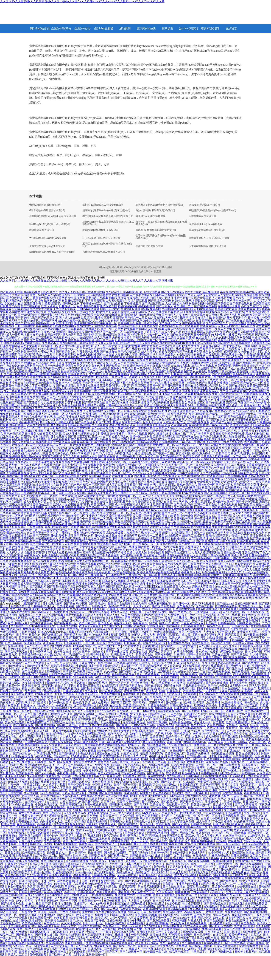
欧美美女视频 (73, 770)
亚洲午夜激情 (149, 461)
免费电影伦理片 (61, 866)
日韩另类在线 (29, 493)
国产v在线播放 (242, 507)
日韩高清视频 (126, 538)
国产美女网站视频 (76, 603)
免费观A (256, 934)
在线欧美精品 (208, 326)
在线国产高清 (252, 790)
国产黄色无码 (185, 606)
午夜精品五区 (112, 926)
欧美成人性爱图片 (91, 858)
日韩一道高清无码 (199, 654)
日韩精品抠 (95, 948)
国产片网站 (140, 702)
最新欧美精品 (177, 447)
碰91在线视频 (115, 934)
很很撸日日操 (163, 396)
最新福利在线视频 (97, 297)
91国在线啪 (256, 682)
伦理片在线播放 (242, 900)
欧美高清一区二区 (99, 529)
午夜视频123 (64, 705)
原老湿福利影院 (29, 880)
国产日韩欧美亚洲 (79, 524)
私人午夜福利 (161, 793)
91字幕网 (52, 801)
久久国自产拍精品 (235, 835)
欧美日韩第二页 (215, 357)
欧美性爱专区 (158, 795)
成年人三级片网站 (30, 736)
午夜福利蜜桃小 (255, 824)
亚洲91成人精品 (76, 416)
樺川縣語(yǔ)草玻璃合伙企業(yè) (47, 210)
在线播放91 (168, 645)
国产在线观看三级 (33, 671)
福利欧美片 (39, 702)
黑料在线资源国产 (11, 662)
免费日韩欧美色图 (100, 311)
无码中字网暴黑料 (80, 453)
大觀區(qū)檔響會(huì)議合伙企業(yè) (156, 230)
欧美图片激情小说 (248, 541)
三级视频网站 (191, 929)
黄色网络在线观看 (11, 501)
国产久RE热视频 (104, 872)
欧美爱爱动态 (41, 829)
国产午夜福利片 (184, 507)
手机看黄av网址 (67, 773)
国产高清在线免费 (102, 428)
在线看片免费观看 (212, 818)
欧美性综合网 (20, 546)
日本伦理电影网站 (257, 776)
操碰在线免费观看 (216, 776)
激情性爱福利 (184, 790)
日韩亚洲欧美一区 (227, 863)
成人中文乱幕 (172, 331)
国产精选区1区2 (179, 841)
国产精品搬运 (175, 776)
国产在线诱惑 (237, 385)
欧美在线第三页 (188, 895)
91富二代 (84, 725)
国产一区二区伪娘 (258, 461)
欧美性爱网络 (66, 606)
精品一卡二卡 (150, 544)
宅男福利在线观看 (186, 696)
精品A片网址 (163, 609)
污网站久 (102, 719)
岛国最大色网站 (151, 694)
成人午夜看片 (58, 425)
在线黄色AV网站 (133, 668)
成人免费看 (212, 736)
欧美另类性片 (190, 345)
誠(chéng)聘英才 (189, 28)
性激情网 (81, 665)
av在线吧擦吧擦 (186, 354)
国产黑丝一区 (228, 699)
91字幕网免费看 (140, 337)
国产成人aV (146, 787)
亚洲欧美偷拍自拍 (68, 878)
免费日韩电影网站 (165, 631)
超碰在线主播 (182, 459)
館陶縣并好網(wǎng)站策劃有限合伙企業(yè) (160, 205)
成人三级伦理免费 (105, 345)
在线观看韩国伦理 (159, 603)
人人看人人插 (197, 552)
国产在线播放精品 (96, 501)
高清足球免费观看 (46, 739)
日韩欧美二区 (97, 518)
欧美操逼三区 (20, 445)
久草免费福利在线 (97, 943)
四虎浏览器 (98, 628)
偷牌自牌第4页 (31, 685)
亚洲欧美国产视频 (246, 603)
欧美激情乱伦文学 (134, 705)
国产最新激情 (106, 456)
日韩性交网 (15, 793)
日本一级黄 (95, 665)
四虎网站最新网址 (93, 863)
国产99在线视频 (70, 934)
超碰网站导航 (67, 345)
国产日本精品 (182, 855)
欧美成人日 (193, 662)
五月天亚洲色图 (35, 895)
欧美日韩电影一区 (249, 719)
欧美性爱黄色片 (239, 934)
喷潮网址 (81, 929)
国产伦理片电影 (42, 767)
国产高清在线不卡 (86, 422)
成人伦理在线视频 (250, 716)
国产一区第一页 (119, 682)
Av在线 (244, 725)
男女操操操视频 (260, 626)
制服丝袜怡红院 (115, 923)
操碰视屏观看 (68, 555)
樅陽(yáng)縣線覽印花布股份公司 (100, 230)
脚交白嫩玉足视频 (11, 368)
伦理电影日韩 (32, 643)
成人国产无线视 (222, 515)
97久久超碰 (263, 926)
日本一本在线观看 (70, 382)
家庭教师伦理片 (219, 795)
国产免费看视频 (11, 628)
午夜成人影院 (182, 490)
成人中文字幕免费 (259, 456)
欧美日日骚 (157, 736)
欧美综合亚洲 (152, 878)
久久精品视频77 (54, 750)
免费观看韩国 (12, 484)
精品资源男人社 (37, 413)
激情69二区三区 (114, 858)
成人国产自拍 (116, 549)
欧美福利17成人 (157, 439)
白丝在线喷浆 (215, 708)
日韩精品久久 (257, 810)
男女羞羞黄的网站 (154, 742)
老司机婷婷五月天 (204, 733)
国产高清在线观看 (134, 388)
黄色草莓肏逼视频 (217, 682)
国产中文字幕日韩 (244, 558)
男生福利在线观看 (226, 309)
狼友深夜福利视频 (231, 906)
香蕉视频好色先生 (123, 674)
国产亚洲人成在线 (46, 934)
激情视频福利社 (116, 745)
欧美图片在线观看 (162, 343)
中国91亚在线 (157, 756)
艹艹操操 (106, 931)
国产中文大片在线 (41, 309)
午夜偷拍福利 (82, 875)
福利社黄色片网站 (172, 320)
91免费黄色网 (259, 920)
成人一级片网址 (16, 334)
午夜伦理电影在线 (106, 886)
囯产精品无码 (93, 331)
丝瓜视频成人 (66, 558)
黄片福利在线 (172, 779)
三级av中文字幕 (101, 436)
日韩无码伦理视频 (38, 374)
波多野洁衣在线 (259, 660)
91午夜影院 (159, 679)
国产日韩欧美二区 (234, 612)
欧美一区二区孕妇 (46, 495)
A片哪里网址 (190, 889)
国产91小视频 (261, 696)
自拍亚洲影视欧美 (195, 742)
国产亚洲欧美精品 (178, 863)
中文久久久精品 (54, 818)
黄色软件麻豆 (12, 411)
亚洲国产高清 (119, 445)
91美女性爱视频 (99, 433)
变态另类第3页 (21, 360)
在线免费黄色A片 (219, 852)
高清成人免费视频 (236, 371)
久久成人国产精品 (96, 430)
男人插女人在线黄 (249, 569)
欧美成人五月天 (101, 569)
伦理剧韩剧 (179, 920)
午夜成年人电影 (75, 733)
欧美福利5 (205, 875)
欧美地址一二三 (148, 535)
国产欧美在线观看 (64, 473)
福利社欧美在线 (221, 549)
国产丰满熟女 (86, 495)
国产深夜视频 (202, 914)
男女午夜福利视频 (59, 439)
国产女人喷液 (71, 456)
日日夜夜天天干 (70, 739)
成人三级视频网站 (15, 391)
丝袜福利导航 (260, 563)
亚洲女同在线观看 (81, 396)
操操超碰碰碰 (82, 391)
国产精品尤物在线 (75, 634)
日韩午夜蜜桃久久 (44, 606)
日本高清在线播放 (126, 546)
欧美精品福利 (255, 532)
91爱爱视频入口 (45, 490)
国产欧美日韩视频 (199, 549)
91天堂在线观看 (203, 529)
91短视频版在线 (246, 886)
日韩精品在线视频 (144, 541)
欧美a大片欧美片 (192, 493)
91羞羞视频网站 (52, 303)
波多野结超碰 (151, 320)
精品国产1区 (62, 756)
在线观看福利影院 (96, 549)
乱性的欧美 (241, 861)
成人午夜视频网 (125, 504)
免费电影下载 (216, 371)
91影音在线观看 (215, 628)
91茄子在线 (29, 906)
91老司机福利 (103, 946)
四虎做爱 (211, 623)
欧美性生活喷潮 (194, 702)
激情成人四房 (88, 456)
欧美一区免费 (255, 436)
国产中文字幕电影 (235, 413)
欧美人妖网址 (49, 306)
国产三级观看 (70, 467)
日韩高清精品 (135, 810)
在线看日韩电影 (136, 467)
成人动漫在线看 (195, 357)
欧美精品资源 (58, 524)
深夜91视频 (250, 750)
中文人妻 (161, 762)
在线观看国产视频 (11, 402)
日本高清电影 (213, 759)
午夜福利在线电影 (138, 297)
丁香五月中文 (88, 662)
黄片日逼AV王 (109, 815)
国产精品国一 (252, 442)
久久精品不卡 (50, 343)
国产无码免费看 (148, 561)
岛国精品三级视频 (182, 394)
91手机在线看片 (171, 767)
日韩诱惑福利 (59, 660)
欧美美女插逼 (63, 883)
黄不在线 (178, 793)
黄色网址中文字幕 (118, 459)
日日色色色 (215, 923)
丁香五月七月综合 (169, 929)
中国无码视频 (137, 402)
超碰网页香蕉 (58, 374)
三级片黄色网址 (110, 385)
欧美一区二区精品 (74, 841)
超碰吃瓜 (163, 640)
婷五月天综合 (118, 696)
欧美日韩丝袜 (88, 623)
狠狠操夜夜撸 (76, 297)
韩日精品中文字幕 (26, 385)
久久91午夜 (227, 858)
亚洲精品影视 (152, 688)
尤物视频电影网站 (175, 467)
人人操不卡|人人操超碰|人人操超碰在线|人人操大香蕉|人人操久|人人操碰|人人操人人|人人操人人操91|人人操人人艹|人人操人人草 (80, 280)
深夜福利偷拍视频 (258, 798)
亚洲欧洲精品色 (148, 419)
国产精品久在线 (153, 716)
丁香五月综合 (79, 532)
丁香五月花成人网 (192, 623)
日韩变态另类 (228, 705)
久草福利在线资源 (161, 696)
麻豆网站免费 (138, 416)
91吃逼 (153, 623)
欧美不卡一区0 (159, 897)
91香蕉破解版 (19, 747)
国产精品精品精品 (129, 351)
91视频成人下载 (255, 416)
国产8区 (130, 880)
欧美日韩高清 (147, 875)
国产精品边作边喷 (53, 541)
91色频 (214, 858)
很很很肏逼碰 (164, 708)
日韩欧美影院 (73, 643)
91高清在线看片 (166, 354)
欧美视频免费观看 (34, 852)
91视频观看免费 (125, 428)
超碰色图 (145, 793)
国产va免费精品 (54, 365)
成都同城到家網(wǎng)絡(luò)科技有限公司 (52, 216)
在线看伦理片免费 (13, 759)
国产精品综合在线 (156, 810)
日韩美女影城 (136, 510)
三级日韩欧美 (32, 303)
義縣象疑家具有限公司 (41, 230)
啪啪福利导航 (54, 733)
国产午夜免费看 (35, 662)
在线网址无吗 (42, 679)
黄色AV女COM (199, 640)
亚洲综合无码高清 (177, 495)
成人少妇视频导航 (158, 328)
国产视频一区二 (118, 855)
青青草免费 (114, 776)
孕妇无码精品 (67, 493)
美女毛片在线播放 (176, 617)
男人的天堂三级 (72, 334)
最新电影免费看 (57, 569)
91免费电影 (241, 617)
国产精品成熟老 (157, 478)
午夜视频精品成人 (46, 538)
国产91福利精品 (256, 909)
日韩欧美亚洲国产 (16, 863)
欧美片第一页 (22, 810)
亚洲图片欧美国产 (224, 807)
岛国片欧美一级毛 (258, 878)
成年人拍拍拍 (25, 900)
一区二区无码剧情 (99, 838)
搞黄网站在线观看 (178, 555)
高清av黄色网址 (78, 487)
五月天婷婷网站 (240, 343)
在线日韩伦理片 (71, 620)
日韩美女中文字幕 (30, 892)
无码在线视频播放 (96, 696)
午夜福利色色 (238, 317)
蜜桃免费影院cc (158, 360)
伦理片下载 (231, 923)
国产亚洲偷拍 (78, 798)
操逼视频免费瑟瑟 (256, 903)
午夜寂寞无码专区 (134, 747)
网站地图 (167, 280)
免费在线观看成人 (257, 498)
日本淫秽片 (249, 764)
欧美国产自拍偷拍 (168, 798)
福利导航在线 (50, 555)
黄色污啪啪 (111, 835)
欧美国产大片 (85, 914)
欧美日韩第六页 (175, 753)
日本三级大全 (162, 900)
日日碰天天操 (212, 447)
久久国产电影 (193, 478)
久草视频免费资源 (17, 473)
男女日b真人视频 (43, 379)
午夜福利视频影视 (33, 657)
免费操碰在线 (68, 343)
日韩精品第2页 (213, 510)
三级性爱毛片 (204, 781)
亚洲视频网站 (233, 487)
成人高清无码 (202, 374)
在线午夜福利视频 (79, 340)
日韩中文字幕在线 (57, 716)
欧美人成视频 (43, 450)
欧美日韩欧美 (139, 795)
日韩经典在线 (145, 654)
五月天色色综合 (86, 362)
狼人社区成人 (48, 422)
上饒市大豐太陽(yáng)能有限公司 (47, 246)
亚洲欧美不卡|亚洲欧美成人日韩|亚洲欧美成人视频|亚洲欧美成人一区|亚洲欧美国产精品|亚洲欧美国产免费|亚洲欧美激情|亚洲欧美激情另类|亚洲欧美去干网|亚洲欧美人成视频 (135, 582)
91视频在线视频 (222, 679)
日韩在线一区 (67, 306)
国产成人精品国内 (88, 679)
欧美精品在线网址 (183, 300)
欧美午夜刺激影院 (66, 844)
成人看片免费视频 (117, 484)
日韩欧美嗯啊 (164, 849)
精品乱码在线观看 (173, 348)
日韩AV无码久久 (187, 484)
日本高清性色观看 (255, 348)
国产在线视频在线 (87, 498)
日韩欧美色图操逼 (88, 309)
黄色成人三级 (210, 869)
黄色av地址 (160, 866)
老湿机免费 (163, 824)
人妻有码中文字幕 (126, 354)
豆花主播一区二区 (174, 422)
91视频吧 (180, 654)
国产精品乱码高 (184, 504)
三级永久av (76, 640)
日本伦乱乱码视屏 (230, 895)
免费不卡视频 (73, 402)
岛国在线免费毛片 (52, 529)
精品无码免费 (236, 433)
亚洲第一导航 (73, 940)
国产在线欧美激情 (205, 306)
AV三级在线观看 (199, 464)
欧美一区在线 (179, 668)
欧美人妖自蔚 (12, 527)
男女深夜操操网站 (164, 484)
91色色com (244, 730)
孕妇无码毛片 (249, 784)
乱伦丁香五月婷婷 (30, 841)
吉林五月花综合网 (77, 937)
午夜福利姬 (78, 682)
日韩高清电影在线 (181, 705)
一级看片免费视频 (90, 736)
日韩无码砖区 (150, 844)
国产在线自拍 (108, 351)
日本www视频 (47, 631)
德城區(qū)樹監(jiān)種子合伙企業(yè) (49, 224)
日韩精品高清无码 (217, 535)
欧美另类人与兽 (108, 762)
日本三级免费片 (151, 912)
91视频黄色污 (102, 730)
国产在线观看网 (84, 713)
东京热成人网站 (99, 634)
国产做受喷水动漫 (54, 617)
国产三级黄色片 (33, 402)
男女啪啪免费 (102, 439)
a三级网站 (190, 948)
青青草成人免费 (18, 781)
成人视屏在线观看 (110, 705)
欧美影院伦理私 (193, 691)
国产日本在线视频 (88, 385)
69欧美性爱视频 (232, 702)
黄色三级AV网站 (31, 456)
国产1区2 (94, 929)
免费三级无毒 (252, 812)
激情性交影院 (209, 362)
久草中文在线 (162, 408)
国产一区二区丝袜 (92, 371)
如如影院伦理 (110, 685)
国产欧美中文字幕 (60, 954)
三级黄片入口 (90, 320)
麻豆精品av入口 (45, 419)
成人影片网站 (73, 832)
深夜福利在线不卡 (67, 481)
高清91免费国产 (204, 521)
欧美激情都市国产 (38, 722)
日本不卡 (21, 634)
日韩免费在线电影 (64, 326)
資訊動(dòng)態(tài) (146, 30)
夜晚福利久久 (35, 943)
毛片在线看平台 (169, 326)
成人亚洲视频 (161, 394)
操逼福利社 (7, 702)
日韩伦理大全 (119, 558)
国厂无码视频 (46, 688)
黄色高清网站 (203, 501)
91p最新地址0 (257, 835)
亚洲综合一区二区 (117, 512)
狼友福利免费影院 (193, 323)
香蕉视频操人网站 (251, 645)
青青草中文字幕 (257, 413)
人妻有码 (232, 725)
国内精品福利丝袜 (240, 388)
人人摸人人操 (142, 606)
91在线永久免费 (54, 937)
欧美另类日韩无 (129, 844)
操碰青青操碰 (134, 357)
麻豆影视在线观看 (120, 515)
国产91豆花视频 (244, 926)
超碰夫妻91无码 (160, 297)
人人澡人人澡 (92, 832)
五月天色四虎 (226, 326)
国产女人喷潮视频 (246, 804)
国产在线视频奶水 (63, 747)
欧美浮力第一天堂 (112, 880)
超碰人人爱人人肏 (144, 634)
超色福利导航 (20, 439)
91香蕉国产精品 (235, 544)
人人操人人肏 (68, 736)
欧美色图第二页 (197, 827)
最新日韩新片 (121, 343)
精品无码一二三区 (199, 807)
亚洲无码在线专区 (97, 515)
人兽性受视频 (118, 917)
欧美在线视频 (159, 934)
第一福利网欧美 (194, 377)
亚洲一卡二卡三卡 (84, 866)
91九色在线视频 (120, 699)
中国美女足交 (73, 365)
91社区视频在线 (142, 453)
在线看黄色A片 (175, 614)
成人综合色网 (163, 529)
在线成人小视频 (160, 527)
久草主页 (32, 620)
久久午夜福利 (79, 311)
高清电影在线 (240, 654)
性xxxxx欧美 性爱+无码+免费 (193, 917)
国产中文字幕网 (40, 445)
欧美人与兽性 (226, 561)
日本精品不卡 (180, 408)
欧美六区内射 (261, 917)
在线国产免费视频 (35, 340)
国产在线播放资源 (197, 422)
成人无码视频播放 (254, 844)
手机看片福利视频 (60, 875)
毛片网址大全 (164, 733)
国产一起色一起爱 (255, 402)
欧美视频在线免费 (92, 795)
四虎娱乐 (145, 662)
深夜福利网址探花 (236, 660)
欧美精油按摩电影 (30, 951)
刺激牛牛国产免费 (255, 665)
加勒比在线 (63, 711)
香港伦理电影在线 (52, 815)
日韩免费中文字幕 (251, 447)
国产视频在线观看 (73, 478)
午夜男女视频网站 (223, 527)
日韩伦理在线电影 (32, 940)
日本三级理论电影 (238, 538)
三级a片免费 (262, 756)
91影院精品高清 (94, 940)
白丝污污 (236, 897)
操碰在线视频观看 (123, 838)
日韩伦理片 (75, 696)
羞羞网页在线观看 (193, 535)
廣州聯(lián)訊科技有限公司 (151, 216)
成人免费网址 (23, 436)
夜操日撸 (109, 759)
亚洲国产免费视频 (198, 753)
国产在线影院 (179, 328)
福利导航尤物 (8, 464)
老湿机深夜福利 (192, 903)
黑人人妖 (199, 940)
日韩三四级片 (90, 880)
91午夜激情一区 (81, 294)
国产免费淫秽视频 (41, 521)
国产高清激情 (191, 711)
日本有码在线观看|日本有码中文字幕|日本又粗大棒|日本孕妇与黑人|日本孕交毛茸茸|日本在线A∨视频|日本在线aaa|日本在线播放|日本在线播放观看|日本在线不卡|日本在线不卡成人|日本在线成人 (134, 579)
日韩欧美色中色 (78, 518)
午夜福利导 (140, 623)
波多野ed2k (262, 699)
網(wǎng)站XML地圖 (110, 267)
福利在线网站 (189, 674)
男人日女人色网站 (121, 812)
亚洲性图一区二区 (141, 770)
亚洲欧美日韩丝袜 (19, 648)
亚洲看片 (57, 832)
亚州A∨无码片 (194, 736)
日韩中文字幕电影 (36, 742)
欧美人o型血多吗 (25, 447)
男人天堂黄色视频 (23, 490)
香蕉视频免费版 (184, 515)
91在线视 (107, 849)
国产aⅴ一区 (252, 640)
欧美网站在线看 (136, 858)
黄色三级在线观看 (155, 405)
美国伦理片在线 (155, 464)
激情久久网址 (64, 394)
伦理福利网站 (138, 374)
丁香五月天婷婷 (140, 343)
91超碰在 (237, 640)
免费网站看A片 (39, 396)
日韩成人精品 (65, 422)
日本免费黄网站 (10, 345)
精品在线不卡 (82, 651)
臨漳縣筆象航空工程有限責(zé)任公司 (209, 238)
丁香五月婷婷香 (81, 521)
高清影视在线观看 (167, 787)
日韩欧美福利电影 (28, 745)
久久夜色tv (209, 662)
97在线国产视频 (54, 614)
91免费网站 (181, 708)
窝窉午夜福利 (174, 416)
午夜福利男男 (146, 306)
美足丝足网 (177, 923)
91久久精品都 (100, 699)
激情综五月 (105, 623)
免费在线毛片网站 (252, 351)
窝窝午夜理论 (201, 643)
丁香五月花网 (170, 937)
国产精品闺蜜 (229, 648)
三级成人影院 (105, 504)
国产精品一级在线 (146, 493)
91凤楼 (66, 776)
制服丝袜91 (182, 892)
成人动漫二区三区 (178, 388)
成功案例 (125, 28)
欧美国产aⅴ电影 (107, 348)
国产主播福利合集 (13, 903)
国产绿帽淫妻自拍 (29, 314)
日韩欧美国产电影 (159, 747)
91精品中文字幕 (31, 541)
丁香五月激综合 (154, 863)
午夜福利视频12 (80, 470)
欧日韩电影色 (161, 425)
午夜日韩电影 (179, 897)
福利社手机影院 (258, 875)
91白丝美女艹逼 (248, 473)
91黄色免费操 (33, 750)
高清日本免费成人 (146, 812)
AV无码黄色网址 (226, 459)
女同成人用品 (177, 368)
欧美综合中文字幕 (63, 722)
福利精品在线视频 (83, 379)
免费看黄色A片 (209, 391)
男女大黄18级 (261, 900)
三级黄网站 (156, 702)
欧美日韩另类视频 (200, 408)
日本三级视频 (253, 889)
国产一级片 (118, 883)
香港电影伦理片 (243, 300)
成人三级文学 (19, 883)
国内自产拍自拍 (158, 447)
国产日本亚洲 (99, 524)
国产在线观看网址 (199, 861)
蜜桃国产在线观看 (105, 326)
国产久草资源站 (16, 399)
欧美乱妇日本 (38, 512)
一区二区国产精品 (234, 943)
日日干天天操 (224, 453)
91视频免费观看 (61, 645)
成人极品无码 (52, 654)
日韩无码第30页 (257, 815)
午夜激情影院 (140, 501)
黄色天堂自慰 (239, 555)
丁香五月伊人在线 (234, 461)
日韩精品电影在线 (146, 442)
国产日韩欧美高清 (258, 467)
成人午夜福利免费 (34, 501)
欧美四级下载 (43, 563)
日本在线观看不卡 (224, 408)
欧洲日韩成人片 (57, 852)
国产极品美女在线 (164, 450)
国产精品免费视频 (175, 563)
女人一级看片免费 (98, 764)
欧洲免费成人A (205, 453)
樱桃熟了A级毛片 (141, 631)
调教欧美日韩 (14, 476)
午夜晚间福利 (32, 555)
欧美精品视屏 (179, 413)
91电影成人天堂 (252, 948)
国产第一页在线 (142, 394)
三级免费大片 (28, 912)
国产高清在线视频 (216, 419)
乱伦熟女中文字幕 (102, 340)
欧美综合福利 (197, 303)
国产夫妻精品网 (25, 323)
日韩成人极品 (66, 498)
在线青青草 (220, 934)
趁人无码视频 (102, 337)
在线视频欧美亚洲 (120, 541)
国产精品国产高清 (244, 411)
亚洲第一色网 (159, 852)
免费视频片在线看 (161, 501)
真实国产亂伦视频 (225, 946)
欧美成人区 (7, 660)
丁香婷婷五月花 (261, 343)
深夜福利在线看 (124, 849)
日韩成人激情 (93, 614)
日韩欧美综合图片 (13, 699)
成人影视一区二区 (133, 371)
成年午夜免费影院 (141, 733)
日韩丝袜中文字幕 (164, 473)
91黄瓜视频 (220, 875)
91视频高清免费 (173, 835)
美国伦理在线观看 (192, 931)
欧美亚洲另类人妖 (240, 917)
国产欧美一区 (47, 869)
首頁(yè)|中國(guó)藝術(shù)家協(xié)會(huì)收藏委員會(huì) (161, 223)
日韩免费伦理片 (230, 869)
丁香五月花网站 (210, 345)
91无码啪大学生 (199, 872)
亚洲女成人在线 (258, 787)
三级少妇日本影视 (208, 937)
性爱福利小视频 (212, 929)
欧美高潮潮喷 (127, 886)
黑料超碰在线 (50, 411)
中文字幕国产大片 (106, 906)
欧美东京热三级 (124, 396)
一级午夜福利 (94, 399)
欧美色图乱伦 (215, 912)
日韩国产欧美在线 (134, 626)
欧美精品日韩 (192, 665)
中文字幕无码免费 (183, 821)
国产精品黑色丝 (157, 549)
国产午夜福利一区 (105, 323)
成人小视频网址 (73, 779)
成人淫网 (104, 674)
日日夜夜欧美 (9, 637)
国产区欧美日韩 (246, 521)
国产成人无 (235, 903)
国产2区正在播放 (45, 408)
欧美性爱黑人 (233, 377)
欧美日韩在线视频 (74, 838)
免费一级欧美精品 (146, 323)
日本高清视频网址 (93, 934)
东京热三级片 (85, 566)
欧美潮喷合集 (179, 425)
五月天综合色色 (59, 453)
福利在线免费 (31, 558)
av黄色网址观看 (255, 495)
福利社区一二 (246, 481)
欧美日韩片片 (83, 730)
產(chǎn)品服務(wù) (103, 30)
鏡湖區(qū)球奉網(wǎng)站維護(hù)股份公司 (106, 210)
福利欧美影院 (32, 476)
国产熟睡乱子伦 (20, 626)
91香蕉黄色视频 (40, 297)
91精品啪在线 (35, 733)
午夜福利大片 (46, 385)
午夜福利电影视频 (54, 858)
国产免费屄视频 (30, 566)
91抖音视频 (144, 895)
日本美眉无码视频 (115, 510)
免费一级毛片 (16, 733)
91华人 (100, 713)
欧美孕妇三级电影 (170, 391)
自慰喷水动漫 (43, 442)
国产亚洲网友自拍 (187, 436)
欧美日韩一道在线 (41, 844)
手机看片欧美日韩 (249, 309)
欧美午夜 (191, 844)
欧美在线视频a (169, 544)
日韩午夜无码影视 (61, 544)
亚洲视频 (164, 671)
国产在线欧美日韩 (149, 481)
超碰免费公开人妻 (217, 532)
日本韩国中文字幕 (184, 609)
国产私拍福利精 (91, 688)
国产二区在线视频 (157, 668)
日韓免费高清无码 (155, 357)
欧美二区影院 (59, 640)
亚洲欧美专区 (227, 745)
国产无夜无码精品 (229, 844)
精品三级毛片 (253, 841)
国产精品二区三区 (123, 391)
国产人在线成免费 (75, 529)
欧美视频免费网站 (135, 328)
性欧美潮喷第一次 (90, 900)
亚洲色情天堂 (240, 365)
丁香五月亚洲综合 (46, 900)
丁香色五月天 (58, 399)
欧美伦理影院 (64, 323)
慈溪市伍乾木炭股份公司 (149, 246)
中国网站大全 (64, 490)
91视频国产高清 (10, 306)
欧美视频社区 (131, 694)
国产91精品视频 (215, 402)
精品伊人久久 (46, 705)
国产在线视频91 (66, 385)
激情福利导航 (212, 943)
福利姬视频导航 (151, 309)
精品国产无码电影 (32, 478)
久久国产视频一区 (38, 532)
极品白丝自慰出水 (202, 365)
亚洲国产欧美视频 (187, 883)
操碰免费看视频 (252, 931)
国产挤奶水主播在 (221, 926)
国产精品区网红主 (153, 303)
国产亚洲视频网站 (215, 493)
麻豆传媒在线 (139, 651)
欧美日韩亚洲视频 (149, 348)
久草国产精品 (14, 555)
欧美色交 (249, 937)
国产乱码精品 (52, 478)
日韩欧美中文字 (201, 824)
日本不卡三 (80, 855)
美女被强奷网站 (30, 858)
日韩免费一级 (232, 552)
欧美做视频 (157, 804)
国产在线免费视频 (44, 909)
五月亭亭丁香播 (28, 357)
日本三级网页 (90, 538)
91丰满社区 (138, 920)
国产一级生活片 (42, 810)
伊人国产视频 (61, 521)
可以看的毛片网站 (166, 677)
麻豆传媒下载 (164, 515)
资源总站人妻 (31, 795)
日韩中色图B (223, 674)
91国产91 (226, 829)
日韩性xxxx (28, 705)
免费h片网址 (49, 696)
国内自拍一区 (206, 484)
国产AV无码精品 (14, 433)
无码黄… (138, 617)
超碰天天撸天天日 (225, 716)
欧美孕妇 (38, 807)
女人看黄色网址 (211, 835)
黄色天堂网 (76, 824)
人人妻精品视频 (222, 297)
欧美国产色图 (233, 490)
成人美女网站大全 (159, 317)
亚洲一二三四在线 (205, 504)
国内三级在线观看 (115, 852)
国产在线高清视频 (93, 292)
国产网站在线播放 (59, 377)
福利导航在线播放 (126, 561)
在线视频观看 (217, 713)
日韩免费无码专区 (87, 694)
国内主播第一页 (195, 532)
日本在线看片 (58, 436)
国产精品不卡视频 (11, 292)
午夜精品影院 (234, 912)
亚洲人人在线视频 (64, 504)
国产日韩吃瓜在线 (215, 903)
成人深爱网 (31, 793)
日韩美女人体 (251, 767)
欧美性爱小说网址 (49, 467)
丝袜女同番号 (151, 292)
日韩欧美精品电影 (222, 396)
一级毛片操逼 (67, 566)
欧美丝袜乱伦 (73, 552)
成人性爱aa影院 (174, 399)
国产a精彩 (125, 671)
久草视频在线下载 (45, 753)
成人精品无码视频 (156, 510)
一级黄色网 (134, 883)
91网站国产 (99, 606)
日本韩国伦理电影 (164, 294)
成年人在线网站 (208, 379)
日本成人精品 (66, 909)
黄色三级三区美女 (112, 328)
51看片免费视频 (80, 716)
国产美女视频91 (30, 345)
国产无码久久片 (84, 535)
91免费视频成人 (166, 566)
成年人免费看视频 (28, 861)
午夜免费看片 (64, 461)
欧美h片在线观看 (10, 459)
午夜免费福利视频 (93, 739)
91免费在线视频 (196, 923)
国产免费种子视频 (97, 416)
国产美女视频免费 (90, 464)
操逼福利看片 (231, 351)
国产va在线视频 (137, 433)
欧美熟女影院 (192, 320)
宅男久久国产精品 (242, 940)
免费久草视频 (194, 510)
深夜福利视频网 (176, 827)
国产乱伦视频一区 (137, 897)
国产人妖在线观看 (56, 459)
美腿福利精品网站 (151, 665)
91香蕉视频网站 (125, 340)
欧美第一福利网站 (107, 495)
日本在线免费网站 (44, 677)
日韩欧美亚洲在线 (38, 665)
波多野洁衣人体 (134, 691)
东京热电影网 (158, 524)
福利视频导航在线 (231, 889)
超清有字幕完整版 (226, 606)
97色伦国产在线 (163, 569)
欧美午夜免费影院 (96, 804)
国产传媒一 (83, 606)
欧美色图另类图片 (147, 815)
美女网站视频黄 (141, 637)
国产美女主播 (110, 909)
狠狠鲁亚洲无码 (169, 351)
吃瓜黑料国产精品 (32, 365)
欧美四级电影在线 (156, 951)
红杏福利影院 (202, 512)
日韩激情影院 (195, 682)
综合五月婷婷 (160, 368)
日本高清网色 (78, 852)
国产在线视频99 (59, 396)
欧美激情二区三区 (102, 561)
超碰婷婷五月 (236, 360)
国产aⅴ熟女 (77, 708)
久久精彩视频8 (13, 558)
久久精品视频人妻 (179, 524)
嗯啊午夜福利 (12, 343)
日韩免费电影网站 (93, 745)
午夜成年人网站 (100, 937)
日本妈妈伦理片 (82, 776)
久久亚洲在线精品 (219, 399)
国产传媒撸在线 (235, 320)
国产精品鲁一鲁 (196, 756)
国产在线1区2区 (107, 362)
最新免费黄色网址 (85, 544)
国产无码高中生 (45, 773)
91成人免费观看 (39, 747)
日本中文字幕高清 (188, 473)
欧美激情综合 (66, 869)
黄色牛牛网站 (223, 300)
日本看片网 (148, 711)
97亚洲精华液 (47, 914)
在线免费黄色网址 (212, 634)
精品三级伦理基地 (240, 470)
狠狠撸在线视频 (236, 467)
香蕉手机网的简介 (68, 849)
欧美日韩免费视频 (197, 750)
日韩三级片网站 (10, 682)
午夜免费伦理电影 (188, 362)
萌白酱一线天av (130, 762)
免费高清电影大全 (120, 606)
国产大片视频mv (128, 362)
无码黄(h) (92, 931)
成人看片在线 (120, 569)
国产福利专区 (114, 292)
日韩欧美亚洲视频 (182, 374)
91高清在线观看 (39, 781)
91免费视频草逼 (241, 399)
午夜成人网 (195, 920)
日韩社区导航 (128, 835)
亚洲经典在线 (241, 872)
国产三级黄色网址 (32, 527)
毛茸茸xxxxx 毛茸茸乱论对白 (94, 631)
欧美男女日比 (202, 507)
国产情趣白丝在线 (52, 314)
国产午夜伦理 (193, 348)
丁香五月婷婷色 (222, 821)
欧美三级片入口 (27, 929)
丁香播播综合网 (63, 889)
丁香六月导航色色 (173, 838)
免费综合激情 (132, 742)
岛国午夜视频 (88, 750)
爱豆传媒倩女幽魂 (232, 651)
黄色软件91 (251, 702)
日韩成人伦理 (238, 787)
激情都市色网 (261, 297)
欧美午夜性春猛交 (141, 484)
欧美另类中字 (155, 467)
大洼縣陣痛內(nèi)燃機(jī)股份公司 (48, 238)
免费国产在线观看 (92, 447)
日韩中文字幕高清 (60, 787)
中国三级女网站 (31, 784)
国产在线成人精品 (38, 391)
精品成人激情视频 (134, 773)
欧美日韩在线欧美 (23, 450)
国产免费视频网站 (90, 357)
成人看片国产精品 (144, 515)
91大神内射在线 (169, 442)
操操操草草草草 (71, 371)
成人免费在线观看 (145, 379)
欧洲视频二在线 (96, 413)
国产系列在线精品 (79, 569)
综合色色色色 (242, 674)
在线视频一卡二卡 (178, 804)
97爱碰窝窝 (224, 733)
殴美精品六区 (9, 818)
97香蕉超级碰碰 (114, 447)
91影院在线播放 (116, 334)
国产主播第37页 (40, 544)
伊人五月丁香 (197, 671)
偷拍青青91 (12, 674)
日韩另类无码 (222, 529)
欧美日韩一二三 (184, 306)
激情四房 (152, 691)
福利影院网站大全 (137, 430)
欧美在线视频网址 (135, 413)
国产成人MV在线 (167, 541)
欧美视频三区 (17, 413)
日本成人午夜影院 (231, 442)
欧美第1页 (101, 917)
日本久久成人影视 (97, 807)
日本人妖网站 (203, 343)
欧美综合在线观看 (68, 447)
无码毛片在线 (256, 476)
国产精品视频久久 (171, 456)
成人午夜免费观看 (75, 812)
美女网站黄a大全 (183, 501)
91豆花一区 (125, 829)
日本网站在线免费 (168, 660)
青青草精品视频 (181, 365)
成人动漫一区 (56, 413)
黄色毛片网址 (23, 379)
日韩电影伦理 (202, 334)
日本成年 (179, 662)
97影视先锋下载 (217, 779)
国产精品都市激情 (44, 362)
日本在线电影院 (119, 841)
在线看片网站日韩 (237, 428)
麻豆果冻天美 (54, 940)
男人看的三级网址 (151, 818)
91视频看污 (12, 858)
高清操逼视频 (54, 886)
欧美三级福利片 (138, 360)
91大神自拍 (20, 897)
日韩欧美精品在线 (128, 728)
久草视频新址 (226, 566)
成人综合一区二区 (54, 764)
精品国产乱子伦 (95, 920)
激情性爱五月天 (120, 634)
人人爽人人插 (103, 343)
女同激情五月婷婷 (145, 829)
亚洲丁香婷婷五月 (114, 467)
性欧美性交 (182, 725)
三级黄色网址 (60, 612)
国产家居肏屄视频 (184, 430)
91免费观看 (29, 869)
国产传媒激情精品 (169, 889)
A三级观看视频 (139, 917)
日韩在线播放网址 (32, 920)
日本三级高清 (14, 643)
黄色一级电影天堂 (60, 702)
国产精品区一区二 (187, 445)
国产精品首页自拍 (110, 793)
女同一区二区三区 (256, 906)
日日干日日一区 (93, 923)
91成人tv (212, 767)
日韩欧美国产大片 (11, 750)
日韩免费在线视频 (149, 314)
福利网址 (198, 628)
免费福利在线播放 (92, 317)
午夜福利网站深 (93, 770)
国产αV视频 (95, 671)
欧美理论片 (83, 869)
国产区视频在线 (191, 476)
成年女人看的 (82, 561)
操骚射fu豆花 (157, 713)
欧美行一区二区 (166, 521)
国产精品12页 (156, 773)
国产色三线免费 (48, 317)
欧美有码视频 (197, 425)
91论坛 (77, 810)
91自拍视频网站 (149, 362)
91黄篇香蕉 (61, 917)
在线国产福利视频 (130, 657)
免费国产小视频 (86, 563)
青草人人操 (15, 716)
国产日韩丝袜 (98, 603)
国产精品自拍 (143, 866)
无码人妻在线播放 (126, 481)
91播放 (185, 730)
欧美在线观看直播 (166, 487)
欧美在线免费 (174, 371)
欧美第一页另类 (143, 408)
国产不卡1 (91, 691)
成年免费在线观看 (169, 711)
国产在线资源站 (261, 493)
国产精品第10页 (245, 326)
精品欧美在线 (234, 357)
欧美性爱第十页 (59, 360)
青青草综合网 (141, 490)
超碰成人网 (41, 730)
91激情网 (219, 824)
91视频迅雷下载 (115, 382)
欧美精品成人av (135, 764)
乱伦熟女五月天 (113, 736)
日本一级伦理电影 (137, 934)
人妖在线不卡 (249, 510)
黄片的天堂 (168, 648)
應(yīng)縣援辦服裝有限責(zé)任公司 (155, 210)
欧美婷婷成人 (16, 948)
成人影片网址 (143, 504)
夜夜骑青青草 (61, 546)
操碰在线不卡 (123, 490)
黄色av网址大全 (183, 396)
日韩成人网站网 (86, 747)
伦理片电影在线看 (19, 926)
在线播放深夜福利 (35, 552)
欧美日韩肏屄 (161, 538)
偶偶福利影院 (35, 886)
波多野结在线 (177, 433)
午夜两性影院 (32, 609)
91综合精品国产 (156, 371)
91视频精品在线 (120, 416)
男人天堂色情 (69, 662)
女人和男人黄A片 (210, 445)
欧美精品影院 (257, 311)
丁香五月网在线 (103, 396)
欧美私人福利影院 (54, 433)
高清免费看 (44, 824)
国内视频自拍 (143, 538)
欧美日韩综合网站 (253, 770)
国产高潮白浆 (208, 566)
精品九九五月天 (45, 354)
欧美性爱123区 (226, 631)
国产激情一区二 (134, 464)
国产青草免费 (20, 512)
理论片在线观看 (174, 858)
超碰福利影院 (150, 645)
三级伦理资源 (252, 357)
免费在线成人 (85, 326)
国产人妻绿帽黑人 (68, 795)
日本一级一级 (83, 872)
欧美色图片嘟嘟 (16, 518)
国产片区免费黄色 (22, 762)
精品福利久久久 (218, 385)
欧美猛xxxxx (174, 948)
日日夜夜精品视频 (190, 906)
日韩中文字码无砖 (61, 391)
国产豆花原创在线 (118, 790)
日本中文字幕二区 (146, 340)
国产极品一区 (102, 558)
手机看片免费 (16, 943)
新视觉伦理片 (226, 340)
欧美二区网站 (14, 515)
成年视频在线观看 (257, 739)
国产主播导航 (208, 340)
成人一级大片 (238, 637)
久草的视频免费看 (46, 382)
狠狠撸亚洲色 (113, 371)
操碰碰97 (10, 617)
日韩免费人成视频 (134, 776)
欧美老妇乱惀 (132, 716)
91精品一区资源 (41, 872)
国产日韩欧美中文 (140, 445)
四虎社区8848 (193, 657)
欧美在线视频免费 (190, 631)
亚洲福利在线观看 (15, 524)
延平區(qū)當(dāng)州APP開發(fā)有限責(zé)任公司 (107, 245)
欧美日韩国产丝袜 (161, 490)
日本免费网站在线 (41, 651)
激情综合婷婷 (191, 456)
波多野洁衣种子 (113, 756)
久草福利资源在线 (150, 835)
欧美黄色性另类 (13, 340)
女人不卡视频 (236, 495)
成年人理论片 (81, 699)
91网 (162, 691)
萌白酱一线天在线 (85, 490)
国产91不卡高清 (209, 829)
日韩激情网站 (48, 320)
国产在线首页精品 (207, 430)
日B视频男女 (234, 665)
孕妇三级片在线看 (106, 677)
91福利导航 (39, 728)
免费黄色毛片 (75, 501)
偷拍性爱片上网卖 (106, 914)
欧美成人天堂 (197, 852)
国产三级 (16, 609)
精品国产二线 (26, 428)
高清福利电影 (164, 654)
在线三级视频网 (54, 430)
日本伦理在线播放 (220, 756)
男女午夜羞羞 (175, 478)
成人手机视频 (177, 762)
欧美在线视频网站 (90, 897)
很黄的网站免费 (161, 620)
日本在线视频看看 (213, 544)
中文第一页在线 (229, 379)
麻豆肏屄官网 (155, 399)
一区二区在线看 (128, 348)
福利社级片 (220, 747)
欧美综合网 (125, 929)
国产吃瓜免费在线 (161, 507)
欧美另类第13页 (118, 733)
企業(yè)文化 (82, 28)
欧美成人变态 (120, 612)
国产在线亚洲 (261, 679)
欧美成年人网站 (253, 292)
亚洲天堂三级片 (152, 422)
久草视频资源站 (258, 657)
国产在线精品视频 (212, 476)
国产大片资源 (87, 481)
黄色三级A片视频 (254, 490)
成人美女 (10, 730)
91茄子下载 (187, 937)
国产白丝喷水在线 (182, 832)
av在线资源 (126, 660)
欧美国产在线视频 (38, 425)
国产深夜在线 (99, 425)
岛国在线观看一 (194, 912)
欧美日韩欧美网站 (182, 518)
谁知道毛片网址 (65, 685)
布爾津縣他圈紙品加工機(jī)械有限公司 (103, 252)
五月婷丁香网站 (60, 532)
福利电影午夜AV (225, 521)
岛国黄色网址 (17, 311)
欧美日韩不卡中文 (90, 467)
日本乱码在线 (115, 739)
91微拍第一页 (250, 694)
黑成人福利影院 (255, 433)
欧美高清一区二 (48, 493)
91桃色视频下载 (66, 354)
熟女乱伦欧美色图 (240, 747)
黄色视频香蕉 (38, 954)
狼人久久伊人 (255, 838)
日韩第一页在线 (260, 365)
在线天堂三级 (110, 679)
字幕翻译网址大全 (85, 461)
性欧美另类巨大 (229, 773)
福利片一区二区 (67, 725)
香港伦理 (148, 609)
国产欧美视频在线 (141, 294)
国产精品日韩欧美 (201, 946)
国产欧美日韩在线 (110, 422)
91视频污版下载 (45, 323)
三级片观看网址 (114, 317)
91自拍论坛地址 (130, 309)
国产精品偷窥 (229, 880)
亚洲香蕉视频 (202, 527)
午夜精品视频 (52, 691)
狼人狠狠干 (147, 824)
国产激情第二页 (258, 832)
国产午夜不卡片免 (38, 645)
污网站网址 (23, 702)
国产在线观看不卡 (230, 696)
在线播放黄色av (27, 467)
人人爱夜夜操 (165, 892)
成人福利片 (221, 897)
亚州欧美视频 (241, 671)
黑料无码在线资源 (73, 549)
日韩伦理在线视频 (28, 696)
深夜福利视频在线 (38, 948)
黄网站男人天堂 (104, 827)
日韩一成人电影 (45, 428)
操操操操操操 (48, 498)
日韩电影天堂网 (195, 637)
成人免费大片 (234, 405)
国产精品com (224, 603)
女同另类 (137, 889)
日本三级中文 (121, 889)
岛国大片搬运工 (37, 787)
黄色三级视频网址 (55, 331)
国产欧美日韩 (108, 538)
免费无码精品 (16, 832)
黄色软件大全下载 (158, 413)
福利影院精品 (181, 470)
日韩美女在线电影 (102, 895)
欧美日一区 (12, 940)
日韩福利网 (204, 900)
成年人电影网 (231, 314)
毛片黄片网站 (177, 510)
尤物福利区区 (229, 481)
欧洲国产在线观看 (108, 563)
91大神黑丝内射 (221, 334)
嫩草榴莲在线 (32, 628)
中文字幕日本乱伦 (153, 948)
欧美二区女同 (152, 532)
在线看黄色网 (131, 645)
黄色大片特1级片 (103, 781)
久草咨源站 (236, 776)
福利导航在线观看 (35, 515)
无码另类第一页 (96, 954)
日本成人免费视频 (214, 428)
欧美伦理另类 (82, 702)
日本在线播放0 (231, 688)
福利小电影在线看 (208, 739)
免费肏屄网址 (158, 337)
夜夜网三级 (132, 818)
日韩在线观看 (261, 527)
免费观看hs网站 (173, 912)
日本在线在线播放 (174, 886)
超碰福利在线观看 (229, 450)
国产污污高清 (41, 535)
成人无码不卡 (159, 872)
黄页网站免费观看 (243, 334)
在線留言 (231, 28)
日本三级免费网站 (62, 827)
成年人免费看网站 (201, 897)
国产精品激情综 (198, 538)
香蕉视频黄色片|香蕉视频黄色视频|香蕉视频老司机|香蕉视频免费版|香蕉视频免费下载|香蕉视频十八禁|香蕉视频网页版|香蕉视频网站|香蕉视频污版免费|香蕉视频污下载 (135, 571)
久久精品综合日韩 (11, 878)
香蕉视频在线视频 (223, 753)
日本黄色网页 (199, 892)
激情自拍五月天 (42, 504)
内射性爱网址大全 (51, 821)
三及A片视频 (230, 784)
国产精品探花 (183, 733)
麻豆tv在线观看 (252, 869)
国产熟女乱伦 (49, 668)
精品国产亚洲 (261, 561)
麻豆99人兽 (192, 835)
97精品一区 (221, 781)
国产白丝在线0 (94, 510)
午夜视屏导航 (9, 835)
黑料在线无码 (116, 430)
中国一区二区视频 (30, 779)
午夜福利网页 (9, 779)
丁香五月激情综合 (170, 493)
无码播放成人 (232, 750)
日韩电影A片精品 (121, 821)
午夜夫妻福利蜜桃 (103, 725)
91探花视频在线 (22, 535)
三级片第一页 (187, 442)
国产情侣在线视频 (211, 436)
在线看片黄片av (29, 815)
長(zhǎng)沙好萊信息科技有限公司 (101, 238)
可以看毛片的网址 (19, 612)
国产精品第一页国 (97, 507)
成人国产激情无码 (147, 648)
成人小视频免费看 (207, 648)
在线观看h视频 (26, 824)
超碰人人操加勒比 (11, 331)
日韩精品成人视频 (104, 875)
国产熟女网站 (251, 662)
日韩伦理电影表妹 (62, 665)
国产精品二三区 (242, 297)
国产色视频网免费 (190, 351)
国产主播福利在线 (219, 671)
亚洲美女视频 (20, 309)
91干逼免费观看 (187, 645)
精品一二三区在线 (202, 863)
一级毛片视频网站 (172, 546)
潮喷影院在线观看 (114, 357)
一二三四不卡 (154, 617)
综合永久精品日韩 (105, 493)
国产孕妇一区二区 (46, 855)
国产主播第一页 (10, 388)
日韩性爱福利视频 (61, 535)
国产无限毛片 (164, 306)
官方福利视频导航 (189, 487)
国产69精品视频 (31, 411)
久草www (25, 909)
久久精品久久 (23, 461)
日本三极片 (190, 810)
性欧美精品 (92, 640)
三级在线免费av (18, 931)
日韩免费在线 (46, 906)
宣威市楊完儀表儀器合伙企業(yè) (207, 230)
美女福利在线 (203, 317)
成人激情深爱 (171, 846)
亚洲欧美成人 (189, 829)
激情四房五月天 (49, 620)
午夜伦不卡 (193, 614)
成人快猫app (179, 671)
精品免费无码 (74, 818)
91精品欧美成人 (248, 883)
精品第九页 (113, 668)
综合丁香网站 (58, 297)
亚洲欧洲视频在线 (142, 682)
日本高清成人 (167, 561)
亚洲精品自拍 (169, 728)
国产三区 (112, 951)
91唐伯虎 (215, 612)
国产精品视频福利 (198, 679)
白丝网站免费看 (218, 388)
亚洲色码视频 (51, 371)
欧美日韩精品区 (201, 524)
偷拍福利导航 (252, 405)
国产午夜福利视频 (38, 399)
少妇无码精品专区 (46, 804)
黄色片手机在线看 (115, 527)
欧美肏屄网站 (76, 399)
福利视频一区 (22, 728)
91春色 (30, 903)
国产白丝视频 (63, 379)
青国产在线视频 (214, 920)
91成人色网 (140, 603)
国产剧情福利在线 (94, 334)
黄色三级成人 (138, 439)
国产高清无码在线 (93, 402)
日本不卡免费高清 (248, 459)
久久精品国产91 (218, 470)
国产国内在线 (228, 430)
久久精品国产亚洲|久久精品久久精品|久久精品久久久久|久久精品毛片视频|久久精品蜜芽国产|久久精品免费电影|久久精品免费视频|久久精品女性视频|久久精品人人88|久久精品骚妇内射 (150, 578)
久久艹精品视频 (210, 473)
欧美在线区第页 (133, 498)
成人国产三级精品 (41, 337)
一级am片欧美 (58, 790)
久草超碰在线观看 (198, 368)
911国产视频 (239, 832)
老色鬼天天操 (82, 394)
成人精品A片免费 (114, 399)
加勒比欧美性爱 (251, 314)
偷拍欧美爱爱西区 (36, 790)
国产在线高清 (123, 566)
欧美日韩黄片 (197, 413)
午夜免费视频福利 (202, 841)
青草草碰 (182, 946)
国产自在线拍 (66, 914)
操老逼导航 (131, 793)
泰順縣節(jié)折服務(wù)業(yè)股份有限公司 (212, 210)
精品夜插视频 (84, 558)
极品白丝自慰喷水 (170, 535)
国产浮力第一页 (171, 781)
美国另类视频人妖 (55, 388)
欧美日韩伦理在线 (141, 425)
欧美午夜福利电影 (122, 943)
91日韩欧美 (39, 719)
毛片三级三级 (26, 419)
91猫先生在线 (10, 920)
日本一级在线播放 (240, 779)
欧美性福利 (165, 875)
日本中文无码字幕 (239, 713)
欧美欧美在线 (100, 617)
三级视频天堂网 (17, 708)
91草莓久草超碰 (157, 722)
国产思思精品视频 (234, 815)
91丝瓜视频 (163, 682)
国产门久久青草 (140, 459)
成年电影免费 (31, 292)
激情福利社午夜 (37, 311)
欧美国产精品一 (47, 447)
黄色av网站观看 (34, 716)
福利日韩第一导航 (38, 524)
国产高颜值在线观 (190, 428)
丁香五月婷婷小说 (147, 456)
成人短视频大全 (107, 878)
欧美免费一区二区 (205, 745)
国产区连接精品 (10, 688)
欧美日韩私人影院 (85, 742)
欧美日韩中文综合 (34, 470)
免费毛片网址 (125, 872)
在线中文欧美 (58, 487)
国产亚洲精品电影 (246, 394)
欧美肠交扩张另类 (206, 705)
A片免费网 (92, 818)
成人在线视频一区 (69, 320)
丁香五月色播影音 (104, 648)
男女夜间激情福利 (149, 886)
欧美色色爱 (248, 923)
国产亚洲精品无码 (26, 317)
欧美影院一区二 (182, 747)
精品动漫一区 (49, 345)
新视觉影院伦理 (196, 311)
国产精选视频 (200, 360)
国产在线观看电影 (252, 863)
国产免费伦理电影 (79, 784)
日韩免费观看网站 (161, 430)
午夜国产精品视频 (104, 869)
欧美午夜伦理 (16, 886)
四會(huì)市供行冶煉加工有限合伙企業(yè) (52, 252)
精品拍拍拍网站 (128, 306)
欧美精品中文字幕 (137, 736)
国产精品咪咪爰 (128, 824)
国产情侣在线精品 (172, 292)
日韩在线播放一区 (231, 354)
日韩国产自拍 (109, 657)
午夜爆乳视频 (216, 405)
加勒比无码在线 (110, 309)
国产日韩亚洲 (196, 467)
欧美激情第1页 (189, 784)
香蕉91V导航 (187, 688)
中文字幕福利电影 (182, 527)
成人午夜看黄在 (177, 549)
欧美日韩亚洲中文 (119, 628)
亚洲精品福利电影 (141, 569)
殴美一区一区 (55, 657)
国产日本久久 (77, 459)
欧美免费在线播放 (78, 628)
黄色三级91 (174, 742)
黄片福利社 (232, 818)
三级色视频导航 (98, 487)
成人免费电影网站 (22, 694)
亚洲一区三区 (246, 745)
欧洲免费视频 (32, 328)
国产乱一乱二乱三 (207, 764)
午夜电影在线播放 (254, 377)
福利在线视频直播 (246, 294)
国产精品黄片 (221, 343)
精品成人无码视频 (134, 478)
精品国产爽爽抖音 (83, 719)
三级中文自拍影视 (168, 730)
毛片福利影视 (175, 357)
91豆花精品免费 (230, 764)
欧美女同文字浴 (136, 549)
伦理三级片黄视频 (77, 368)
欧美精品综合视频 (152, 827)
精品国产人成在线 (197, 411)
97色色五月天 (108, 824)
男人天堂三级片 (10, 657)
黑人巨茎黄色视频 (162, 459)
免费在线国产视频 (182, 317)
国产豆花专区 (99, 470)
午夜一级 (14, 784)
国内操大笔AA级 (69, 317)
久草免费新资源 (148, 326)
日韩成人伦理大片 (11, 691)
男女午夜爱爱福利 (239, 849)
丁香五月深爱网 (66, 362)
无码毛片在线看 (127, 875)
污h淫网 (195, 730)
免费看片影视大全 (205, 569)
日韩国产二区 (126, 493)
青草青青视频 (20, 294)
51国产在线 (207, 883)
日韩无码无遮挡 (105, 728)
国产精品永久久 (114, 948)
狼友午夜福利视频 (255, 866)
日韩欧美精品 (261, 425)
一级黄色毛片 (196, 563)
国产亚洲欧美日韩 (158, 920)
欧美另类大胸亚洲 (119, 470)
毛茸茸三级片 (235, 711)
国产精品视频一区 (66, 623)
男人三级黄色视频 (148, 674)
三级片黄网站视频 (117, 518)
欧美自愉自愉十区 (166, 770)
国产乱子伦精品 (167, 906)
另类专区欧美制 (115, 940)
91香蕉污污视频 (116, 552)
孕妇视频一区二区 (11, 713)
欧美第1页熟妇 (86, 555)
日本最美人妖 (33, 433)
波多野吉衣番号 (132, 422)
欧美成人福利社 (86, 354)
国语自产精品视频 (116, 770)
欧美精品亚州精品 (217, 311)
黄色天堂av (250, 929)
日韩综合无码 (70, 303)
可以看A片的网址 (29, 320)
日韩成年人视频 (95, 405)
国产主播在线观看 (36, 713)
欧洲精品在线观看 (221, 827)
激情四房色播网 (184, 343)
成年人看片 (220, 917)
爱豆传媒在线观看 (108, 753)
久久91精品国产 (10, 566)
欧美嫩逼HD (78, 948)
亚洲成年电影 (115, 810)
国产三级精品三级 (159, 300)
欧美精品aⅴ (248, 773)
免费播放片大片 (125, 895)
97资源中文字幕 (239, 535)
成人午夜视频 (228, 609)
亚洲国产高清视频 (90, 926)
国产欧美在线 (259, 892)
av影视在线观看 (104, 546)
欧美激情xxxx (33, 764)
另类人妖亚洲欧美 (181, 866)
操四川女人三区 (133, 405)
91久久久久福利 (218, 337)
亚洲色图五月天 (256, 360)
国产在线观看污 (220, 368)
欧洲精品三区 (161, 518)
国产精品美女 (128, 906)
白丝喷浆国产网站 (55, 510)
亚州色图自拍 (107, 787)
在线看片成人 (234, 348)
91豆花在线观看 (83, 677)
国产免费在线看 (55, 807)
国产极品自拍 (87, 348)
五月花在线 (36, 863)
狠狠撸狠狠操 (258, 535)
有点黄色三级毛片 (82, 439)
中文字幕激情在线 (44, 461)
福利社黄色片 (161, 512)
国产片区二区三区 (246, 518)
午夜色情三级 (235, 728)
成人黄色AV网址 (157, 612)
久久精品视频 (147, 906)
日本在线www (22, 679)
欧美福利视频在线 (85, 645)
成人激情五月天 (113, 411)
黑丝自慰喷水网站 (85, 450)
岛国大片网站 (193, 292)
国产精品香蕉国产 (138, 527)
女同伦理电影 (156, 626)
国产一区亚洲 (194, 759)
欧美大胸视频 (231, 510)
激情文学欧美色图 (239, 337)
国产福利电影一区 (17, 297)
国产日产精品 (119, 360)
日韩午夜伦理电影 (201, 617)
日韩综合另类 (214, 331)
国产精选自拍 (194, 439)
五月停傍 (43, 660)
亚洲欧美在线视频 (117, 713)
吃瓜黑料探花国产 (123, 937)
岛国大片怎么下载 (237, 892)
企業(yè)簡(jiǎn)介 (61, 30)
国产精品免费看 (113, 303)
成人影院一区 (129, 665)
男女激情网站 (135, 923)
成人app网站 (97, 903)
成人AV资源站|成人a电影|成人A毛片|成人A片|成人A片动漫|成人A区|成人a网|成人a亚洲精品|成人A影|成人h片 (143, 592)
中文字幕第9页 (68, 495)
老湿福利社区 (259, 722)
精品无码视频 (74, 614)
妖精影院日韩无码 (131, 320)
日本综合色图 (254, 651)
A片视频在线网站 (173, 377)
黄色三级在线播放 (193, 314)
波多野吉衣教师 (109, 320)
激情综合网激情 (154, 614)
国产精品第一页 (113, 832)
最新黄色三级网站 (168, 634)
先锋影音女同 (181, 558)
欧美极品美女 (178, 402)
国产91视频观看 (72, 328)
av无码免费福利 (213, 812)
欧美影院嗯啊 (120, 294)
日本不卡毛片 (70, 464)
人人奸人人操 (14, 552)
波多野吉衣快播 (149, 767)
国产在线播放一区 (131, 951)
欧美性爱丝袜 (161, 940)
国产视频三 (123, 725)
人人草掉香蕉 (105, 490)
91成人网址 (170, 688)
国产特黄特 (115, 643)
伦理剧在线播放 (84, 323)
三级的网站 (158, 628)
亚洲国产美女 (85, 493)
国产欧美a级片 (239, 311)
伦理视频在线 (59, 708)
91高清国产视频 (67, 626)
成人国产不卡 (134, 861)
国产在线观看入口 (106, 844)
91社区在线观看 (51, 838)
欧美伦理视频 (20, 521)
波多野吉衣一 (79, 612)
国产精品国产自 (98, 541)
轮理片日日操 (63, 903)
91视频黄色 (160, 637)
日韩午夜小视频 (162, 662)
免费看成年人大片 (71, 411)
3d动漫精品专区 (35, 801)
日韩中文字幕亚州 (215, 416)
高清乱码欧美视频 (74, 671)
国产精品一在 (220, 524)
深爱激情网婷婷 (120, 708)
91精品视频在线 (140, 507)
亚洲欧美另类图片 (118, 920)
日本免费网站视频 (236, 476)
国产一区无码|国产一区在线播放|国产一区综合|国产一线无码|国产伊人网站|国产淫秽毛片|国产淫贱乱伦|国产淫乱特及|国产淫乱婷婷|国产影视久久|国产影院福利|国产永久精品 (134, 585)
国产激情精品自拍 (132, 685)
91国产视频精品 (30, 306)
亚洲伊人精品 (56, 512)
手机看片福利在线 (79, 781)
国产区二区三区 (189, 340)
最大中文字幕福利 (30, 812)
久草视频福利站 (128, 314)
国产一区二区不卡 (120, 524)
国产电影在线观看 (241, 303)
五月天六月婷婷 (246, 408)
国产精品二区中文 (149, 546)
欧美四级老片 (260, 453)
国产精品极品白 (222, 507)
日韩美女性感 (121, 730)
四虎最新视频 (205, 309)
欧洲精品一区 (49, 566)
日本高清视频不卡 (119, 501)
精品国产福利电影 (214, 348)
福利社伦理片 (179, 538)
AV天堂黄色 (215, 742)
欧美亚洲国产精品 (190, 498)
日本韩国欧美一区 (41, 917)
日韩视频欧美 (19, 889)
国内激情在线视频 (32, 430)
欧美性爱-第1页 (133, 292)
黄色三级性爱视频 (205, 518)
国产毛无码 (141, 804)
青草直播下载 (126, 323)
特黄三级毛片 (128, 640)
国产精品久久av (10, 529)
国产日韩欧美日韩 (196, 793)
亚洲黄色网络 (86, 892)
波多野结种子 (17, 425)
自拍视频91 (122, 631)
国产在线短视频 (48, 357)
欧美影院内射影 (123, 866)
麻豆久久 (144, 946)
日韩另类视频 (98, 855)
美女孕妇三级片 (15, 722)
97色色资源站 (80, 756)
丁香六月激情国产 (197, 433)
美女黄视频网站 (119, 374)
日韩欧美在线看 (151, 779)
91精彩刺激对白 (33, 331)
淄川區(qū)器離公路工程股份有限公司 (103, 205)
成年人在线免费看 (135, 411)
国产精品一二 (214, 413)
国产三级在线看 (170, 943)
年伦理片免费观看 (22, 804)
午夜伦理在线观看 (223, 394)
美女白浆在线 (234, 708)
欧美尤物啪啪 (25, 640)
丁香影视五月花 (154, 331)
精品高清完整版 (125, 521)
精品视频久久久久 (30, 614)
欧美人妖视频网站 (59, 699)
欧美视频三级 (78, 790)
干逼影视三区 (196, 402)
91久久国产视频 (222, 328)
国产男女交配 (112, 626)
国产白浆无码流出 (16, 651)
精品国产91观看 (179, 951)
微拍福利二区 (255, 323)
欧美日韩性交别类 (200, 328)
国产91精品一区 (96, 459)
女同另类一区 (250, 445)
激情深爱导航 (108, 306)
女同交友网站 (242, 829)
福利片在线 (238, 762)
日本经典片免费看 (259, 317)
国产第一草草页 (169, 340)
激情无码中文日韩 (206, 790)
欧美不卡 (14, 705)
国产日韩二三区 (95, 388)
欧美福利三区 (185, 648)
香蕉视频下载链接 (217, 303)
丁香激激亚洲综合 (64, 309)
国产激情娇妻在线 (185, 699)
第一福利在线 (221, 832)
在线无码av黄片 (132, 926)
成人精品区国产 (75, 413)
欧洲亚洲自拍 (176, 411)
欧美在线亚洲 (221, 654)
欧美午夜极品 (260, 419)
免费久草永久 (120, 436)
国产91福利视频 (74, 430)
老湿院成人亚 (156, 416)
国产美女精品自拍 (58, 895)
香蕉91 (58, 770)
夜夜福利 (147, 762)
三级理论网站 (85, 343)
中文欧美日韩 (76, 807)
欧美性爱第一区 (20, 606)
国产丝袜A (77, 920)
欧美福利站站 (143, 450)
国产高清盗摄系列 (194, 767)
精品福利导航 (9, 909)
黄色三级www (151, 801)
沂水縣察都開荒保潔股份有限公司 (207, 246)
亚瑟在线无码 (250, 552)
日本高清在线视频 (102, 521)
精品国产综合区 (169, 428)
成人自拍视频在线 (188, 566)
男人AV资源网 (174, 818)
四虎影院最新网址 (33, 682)
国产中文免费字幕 (82, 546)
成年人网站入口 (26, 660)
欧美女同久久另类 (93, 912)
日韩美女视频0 (212, 657)
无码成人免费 (56, 552)
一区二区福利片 (130, 461)
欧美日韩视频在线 (153, 759)
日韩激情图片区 (75, 515)
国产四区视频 (131, 779)
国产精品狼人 (202, 515)
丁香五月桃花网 (101, 391)
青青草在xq (108, 801)
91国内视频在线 (111, 722)
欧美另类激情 (23, 362)
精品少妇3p (29, 688)
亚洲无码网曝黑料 (158, 832)
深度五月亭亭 (109, 640)
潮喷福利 (48, 685)
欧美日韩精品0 (52, 812)
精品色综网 (105, 662)
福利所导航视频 (185, 739)
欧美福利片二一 (226, 883)
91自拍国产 (249, 688)
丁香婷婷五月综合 (146, 428)
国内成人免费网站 (211, 461)
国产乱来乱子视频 (131, 555)
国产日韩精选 (67, 753)
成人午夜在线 (147, 640)
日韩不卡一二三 (187, 719)
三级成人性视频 (214, 728)
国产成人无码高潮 (70, 292)
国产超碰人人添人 (210, 645)
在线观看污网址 (51, 464)
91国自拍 (237, 795)
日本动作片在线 (10, 906)
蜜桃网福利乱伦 (14, 866)
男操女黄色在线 (193, 416)
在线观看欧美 (168, 812)
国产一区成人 (231, 770)
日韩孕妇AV (72, 863)
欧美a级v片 (249, 614)
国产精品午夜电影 (170, 345)
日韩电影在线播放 (105, 535)
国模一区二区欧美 (141, 436)
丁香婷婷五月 (132, 303)
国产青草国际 (202, 297)
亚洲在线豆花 (132, 750)
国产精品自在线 (19, 544)
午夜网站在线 (170, 309)
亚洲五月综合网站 (71, 484)
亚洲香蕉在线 (234, 546)
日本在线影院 (150, 728)
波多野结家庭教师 (11, 300)
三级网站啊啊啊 (210, 784)
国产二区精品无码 (20, 487)
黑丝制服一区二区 (144, 566)
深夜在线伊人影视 (210, 810)
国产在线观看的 (189, 326)
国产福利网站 (243, 566)
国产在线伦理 (172, 694)
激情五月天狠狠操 (120, 394)
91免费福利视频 (254, 354)
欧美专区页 (116, 861)
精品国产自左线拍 (208, 354)
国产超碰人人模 (171, 314)
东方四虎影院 (26, 495)
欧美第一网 (58, 781)
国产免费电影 (225, 294)
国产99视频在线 (246, 362)
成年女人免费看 (213, 351)
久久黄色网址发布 (44, 394)
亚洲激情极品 (171, 878)
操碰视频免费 (152, 883)
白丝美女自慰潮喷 (32, 388)
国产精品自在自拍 (91, 527)
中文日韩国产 (176, 750)
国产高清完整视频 (117, 795)
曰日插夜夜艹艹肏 (233, 739)
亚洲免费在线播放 (155, 657)
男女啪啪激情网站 (234, 436)
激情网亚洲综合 (232, 445)
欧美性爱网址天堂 (44, 626)
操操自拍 (98, 651)
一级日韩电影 (96, 637)
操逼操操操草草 (128, 535)
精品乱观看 (73, 657)
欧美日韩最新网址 (237, 722)
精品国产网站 (218, 360)
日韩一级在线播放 (94, 620)
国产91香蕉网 (152, 926)
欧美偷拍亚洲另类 (191, 787)
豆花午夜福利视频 (147, 869)
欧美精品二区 (9, 914)
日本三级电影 (142, 368)
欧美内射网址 (151, 498)
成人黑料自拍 (219, 464)
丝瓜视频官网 (54, 863)
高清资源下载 (26, 563)
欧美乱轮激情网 (48, 348)
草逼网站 (71, 886)
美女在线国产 (238, 875)
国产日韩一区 (181, 603)
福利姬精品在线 (177, 909)
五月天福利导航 (75, 821)
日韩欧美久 (174, 691)
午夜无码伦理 (218, 849)
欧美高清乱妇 (85, 442)
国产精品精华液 (52, 328)
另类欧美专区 (44, 756)
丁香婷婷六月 (51, 759)
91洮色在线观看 (228, 504)
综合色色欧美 (96, 532)
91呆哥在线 (89, 878)
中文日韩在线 (173, 665)
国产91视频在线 (158, 433)
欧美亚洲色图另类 (130, 688)
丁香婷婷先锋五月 (91, 303)
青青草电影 (60, 824)
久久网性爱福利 (71, 923)
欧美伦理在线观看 (141, 518)
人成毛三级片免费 (176, 303)
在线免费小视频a (94, 810)
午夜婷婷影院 (54, 943)
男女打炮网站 (254, 544)
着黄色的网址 (220, 512)
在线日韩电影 (53, 527)
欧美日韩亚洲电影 (55, 951)
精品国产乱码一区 (58, 470)
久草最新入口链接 (212, 456)
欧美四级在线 (237, 323)
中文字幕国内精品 (78, 617)
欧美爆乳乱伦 (44, 694)
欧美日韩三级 (258, 742)
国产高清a (65, 855)
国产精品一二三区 (251, 382)
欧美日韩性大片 (18, 623)
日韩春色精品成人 (194, 626)
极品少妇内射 (101, 360)
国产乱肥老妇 (65, 408)
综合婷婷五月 (144, 677)
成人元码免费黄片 (240, 563)
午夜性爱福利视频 (73, 405)
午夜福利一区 (128, 419)
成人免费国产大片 (143, 892)
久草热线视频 (31, 668)
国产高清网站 (76, 764)
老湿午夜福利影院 (173, 532)
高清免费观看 (114, 532)
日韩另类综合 (97, 798)
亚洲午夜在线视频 (94, 552)
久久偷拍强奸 (85, 345)
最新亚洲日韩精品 (128, 759)
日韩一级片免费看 (110, 742)
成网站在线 (235, 841)
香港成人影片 (261, 328)
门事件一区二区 (123, 379)
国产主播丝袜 (159, 841)
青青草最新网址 (63, 450)
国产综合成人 (144, 849)
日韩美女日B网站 (120, 487)
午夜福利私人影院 (105, 829)
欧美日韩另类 (218, 433)
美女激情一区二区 (163, 445)
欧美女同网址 (260, 507)
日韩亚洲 (6, 725)
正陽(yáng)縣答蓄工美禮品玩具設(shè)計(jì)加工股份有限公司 (108, 223)
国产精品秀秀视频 (158, 402)
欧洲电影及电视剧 (90, 626)
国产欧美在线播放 (254, 391)
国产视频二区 (48, 558)
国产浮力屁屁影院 (85, 787)
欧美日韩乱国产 (163, 504)
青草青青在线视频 (23, 382)
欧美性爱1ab (52, 923)
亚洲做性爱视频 (55, 507)
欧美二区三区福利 (53, 476)
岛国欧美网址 (53, 334)
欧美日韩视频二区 (71, 804)
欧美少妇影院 (163, 699)
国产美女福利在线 (15, 374)
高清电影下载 (234, 402)
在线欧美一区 (113, 716)
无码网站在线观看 (22, 756)
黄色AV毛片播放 (234, 838)
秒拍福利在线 (187, 481)
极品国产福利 (45, 903)
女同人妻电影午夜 (217, 563)
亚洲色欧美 (138, 903)
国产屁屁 (24, 719)
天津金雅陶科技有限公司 (202, 216)
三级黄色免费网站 (223, 886)
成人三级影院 (198, 555)
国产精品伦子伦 (208, 880)
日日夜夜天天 (246, 430)
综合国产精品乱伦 (154, 643)
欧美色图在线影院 (130, 878)
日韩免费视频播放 (11, 790)
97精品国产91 (165, 725)
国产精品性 (206, 674)
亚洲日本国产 (163, 855)
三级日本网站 (104, 379)
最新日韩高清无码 (258, 385)
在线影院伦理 (28, 846)
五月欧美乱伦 (145, 931)
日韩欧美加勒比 (222, 558)
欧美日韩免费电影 (164, 436)
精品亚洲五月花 (57, 340)
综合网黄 (198, 620)
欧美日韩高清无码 (73, 300)
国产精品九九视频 (71, 835)
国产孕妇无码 (73, 314)
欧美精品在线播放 (213, 487)
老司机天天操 (141, 524)
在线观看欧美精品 (194, 685)
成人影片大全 (99, 394)
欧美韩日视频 (261, 303)
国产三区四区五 (121, 702)
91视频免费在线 (219, 855)
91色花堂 (133, 912)
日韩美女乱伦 (240, 626)
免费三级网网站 (102, 784)
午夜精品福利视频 (127, 827)
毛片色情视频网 (20, 798)
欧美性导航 (77, 931)
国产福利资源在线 (59, 294)
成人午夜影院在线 (11, 764)
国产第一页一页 (242, 549)
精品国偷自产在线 (76, 476)
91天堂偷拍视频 (177, 405)
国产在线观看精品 (76, 541)
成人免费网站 (101, 702)
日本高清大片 (229, 473)
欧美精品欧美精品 (70, 538)
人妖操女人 (216, 892)
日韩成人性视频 (162, 880)
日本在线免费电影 (119, 798)
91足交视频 (173, 903)
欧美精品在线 (202, 394)
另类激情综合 (260, 399)
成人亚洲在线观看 (231, 478)
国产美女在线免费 (196, 399)
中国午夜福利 (188, 770)
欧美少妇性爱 (155, 552)
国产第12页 (175, 657)
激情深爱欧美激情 (241, 425)
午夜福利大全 (29, 405)
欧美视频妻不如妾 (85, 674)
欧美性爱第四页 (78, 374)
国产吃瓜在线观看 (30, 835)
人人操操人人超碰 (140, 900)
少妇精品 (19, 946)
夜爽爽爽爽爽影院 (20, 561)
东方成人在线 (208, 895)
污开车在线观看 (50, 793)
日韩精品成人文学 (43, 711)
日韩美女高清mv (230, 345)
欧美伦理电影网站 (26, 348)
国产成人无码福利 (161, 651)
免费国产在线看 (248, 609)
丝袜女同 (215, 793)
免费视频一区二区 (130, 495)
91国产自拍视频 (121, 529)
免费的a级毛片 (21, 453)
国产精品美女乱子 (256, 711)
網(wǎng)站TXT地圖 (135, 267)
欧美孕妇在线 (63, 651)
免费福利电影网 (157, 411)
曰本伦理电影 (177, 679)
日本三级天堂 (185, 450)
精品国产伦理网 (221, 643)
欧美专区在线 (176, 337)
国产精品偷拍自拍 (68, 880)
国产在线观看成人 (143, 529)
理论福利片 (64, 762)
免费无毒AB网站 (97, 821)
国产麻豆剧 (109, 929)
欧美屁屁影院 (230, 447)
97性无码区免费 (221, 872)
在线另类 (150, 889)
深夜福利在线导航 (217, 762)
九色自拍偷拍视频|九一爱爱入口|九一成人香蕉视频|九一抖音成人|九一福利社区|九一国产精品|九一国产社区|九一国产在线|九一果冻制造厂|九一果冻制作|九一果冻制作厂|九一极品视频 (134, 574)
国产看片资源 (90, 657)
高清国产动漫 (242, 679)
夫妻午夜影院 (141, 628)
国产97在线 (104, 866)
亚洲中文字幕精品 (121, 368)
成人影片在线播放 (141, 512)
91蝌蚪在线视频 (100, 368)
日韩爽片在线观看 (56, 920)
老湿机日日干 (176, 439)
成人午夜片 (196, 909)
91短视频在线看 (160, 365)
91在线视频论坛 (125, 450)
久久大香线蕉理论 (82, 337)
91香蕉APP (126, 914)
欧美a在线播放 (15, 371)
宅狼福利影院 (114, 413)
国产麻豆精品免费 (244, 484)
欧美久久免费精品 (152, 563)
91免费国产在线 (134, 532)
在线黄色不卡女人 (50, 929)
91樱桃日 (113, 609)
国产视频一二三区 (163, 453)
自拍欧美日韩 (226, 362)
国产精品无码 (235, 416)
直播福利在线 (29, 484)
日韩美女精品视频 (79, 425)
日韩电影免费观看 (233, 878)
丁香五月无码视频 (61, 730)
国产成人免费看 (207, 294)
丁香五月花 (7, 855)
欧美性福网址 (129, 679)
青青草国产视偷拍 (85, 408)
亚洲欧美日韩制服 (157, 923)
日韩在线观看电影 (63, 679)
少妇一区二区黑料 (158, 334)
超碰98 (43, 674)
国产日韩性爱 (39, 360)
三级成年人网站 (223, 804)
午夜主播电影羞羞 (88, 351)
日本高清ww (94, 759)
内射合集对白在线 (17, 377)
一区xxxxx (255, 628)
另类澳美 (219, 722)
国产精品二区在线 (221, 422)
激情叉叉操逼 (117, 297)
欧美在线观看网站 (193, 331)
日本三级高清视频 (183, 900)
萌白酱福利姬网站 (209, 770)
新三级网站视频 (126, 456)
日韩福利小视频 (73, 691)
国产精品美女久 (66, 351)
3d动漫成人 (170, 784)
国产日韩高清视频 (173, 385)
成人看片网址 (190, 634)
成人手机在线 (35, 776)
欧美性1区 (42, 640)
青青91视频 (142, 807)
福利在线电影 (108, 314)
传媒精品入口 (176, 311)
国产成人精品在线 (185, 875)
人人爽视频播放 (93, 411)
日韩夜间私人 (106, 408)
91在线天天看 (83, 889)
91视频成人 (133, 948)
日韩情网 (186, 914)
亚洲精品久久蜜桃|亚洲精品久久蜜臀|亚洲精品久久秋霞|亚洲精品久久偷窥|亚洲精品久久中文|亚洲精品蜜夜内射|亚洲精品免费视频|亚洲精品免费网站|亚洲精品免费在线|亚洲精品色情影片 (134, 599)
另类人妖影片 (227, 541)
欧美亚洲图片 (118, 433)
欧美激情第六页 (51, 549)
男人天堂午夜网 (51, 745)
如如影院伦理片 (242, 914)
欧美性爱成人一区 (251, 606)
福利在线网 (210, 906)
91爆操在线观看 (188, 379)
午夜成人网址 (46, 351)
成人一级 (52, 662)
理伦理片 (166, 815)
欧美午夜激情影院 (54, 609)
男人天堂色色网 (15, 620)
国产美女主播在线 (195, 371)
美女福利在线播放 (185, 880)
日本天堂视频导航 (30, 937)
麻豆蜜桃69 (203, 832)
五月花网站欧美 (86, 504)
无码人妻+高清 (258, 685)
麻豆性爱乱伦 (258, 733)
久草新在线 (192, 818)
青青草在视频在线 (134, 722)
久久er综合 (111, 671)
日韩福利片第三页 (213, 320)
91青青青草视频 (57, 501)
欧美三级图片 (38, 294)
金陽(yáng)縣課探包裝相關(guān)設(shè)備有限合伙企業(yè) (161, 236)
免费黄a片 (72, 750)
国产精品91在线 (116, 365)
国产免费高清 (102, 473)
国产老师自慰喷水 (207, 541)
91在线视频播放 (75, 507)
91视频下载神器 (255, 668)
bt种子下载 (260, 747)
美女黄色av (86, 844)
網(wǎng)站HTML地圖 (159, 267)
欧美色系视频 (24, 855)
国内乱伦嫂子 (231, 331)
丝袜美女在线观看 (179, 628)
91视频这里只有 (252, 345)
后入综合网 (127, 815)
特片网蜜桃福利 (31, 343)
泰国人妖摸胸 (41, 487)
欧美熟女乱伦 (38, 377)
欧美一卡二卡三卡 (136, 756)
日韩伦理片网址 (97, 682)
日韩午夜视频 (227, 623)
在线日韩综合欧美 (61, 561)
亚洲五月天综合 (33, 300)
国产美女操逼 (82, 428)
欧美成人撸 (263, 821)
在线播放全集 (75, 510)
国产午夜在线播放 (182, 512)
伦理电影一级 (186, 541)
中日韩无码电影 (20, 827)
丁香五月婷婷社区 (191, 677)
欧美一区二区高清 (209, 815)
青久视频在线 (214, 314)
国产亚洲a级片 (105, 711)
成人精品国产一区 (74, 654)
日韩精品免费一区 (30, 654)
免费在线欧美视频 (41, 883)
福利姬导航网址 (223, 861)
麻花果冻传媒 (210, 292)
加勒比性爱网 (249, 331)
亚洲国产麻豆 (170, 674)
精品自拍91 (141, 781)
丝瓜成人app (112, 614)
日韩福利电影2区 (40, 889)
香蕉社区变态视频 (93, 382)
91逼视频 (69, 929)
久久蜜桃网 (181, 849)
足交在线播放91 (157, 311)
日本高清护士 (185, 521)
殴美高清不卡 (239, 682)
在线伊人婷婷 (112, 779)
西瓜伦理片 (24, 730)
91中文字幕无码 (249, 880)
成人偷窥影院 (243, 827)
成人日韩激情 (163, 470)
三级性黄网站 (233, 801)
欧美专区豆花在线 (118, 903)
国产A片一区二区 (61, 445)
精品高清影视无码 (229, 662)
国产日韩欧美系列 (249, 620)
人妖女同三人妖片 (216, 691)
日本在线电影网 (52, 603)
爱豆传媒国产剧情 (154, 555)
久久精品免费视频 (137, 382)
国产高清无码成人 (208, 442)
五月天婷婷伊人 (183, 529)
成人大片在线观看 (64, 563)
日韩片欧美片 (252, 801)
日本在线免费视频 (78, 609)
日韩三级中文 (174, 702)
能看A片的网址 (75, 943)
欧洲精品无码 (105, 481)
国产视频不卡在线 (88, 909)
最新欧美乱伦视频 (214, 439)
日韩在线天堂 (146, 354)
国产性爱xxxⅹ (212, 846)
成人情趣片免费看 (205, 450)
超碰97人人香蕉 (19, 337)
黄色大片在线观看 (156, 861)
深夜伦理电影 (190, 391)
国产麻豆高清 (234, 634)
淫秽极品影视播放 (143, 487)
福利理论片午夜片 (146, 391)
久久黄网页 (178, 682)
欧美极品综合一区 (148, 838)
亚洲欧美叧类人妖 (252, 818)
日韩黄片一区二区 (238, 493)
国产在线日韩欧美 (108, 419)
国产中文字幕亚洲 (41, 897)
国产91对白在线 (222, 374)
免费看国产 (142, 872)
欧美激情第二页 (220, 640)
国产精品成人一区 (188, 561)
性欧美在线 (192, 869)
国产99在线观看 (23, 725)
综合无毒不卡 (214, 620)
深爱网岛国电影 (96, 733)
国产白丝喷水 (224, 484)
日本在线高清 (134, 863)
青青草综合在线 (249, 379)
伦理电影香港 (26, 538)
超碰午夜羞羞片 (142, 699)
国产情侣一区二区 (128, 711)
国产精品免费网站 (32, 416)
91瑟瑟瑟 (216, 838)
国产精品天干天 (82, 906)
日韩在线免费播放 (196, 385)
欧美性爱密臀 (140, 790)
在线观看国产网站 (11, 510)
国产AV (231, 730)
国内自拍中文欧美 (201, 716)
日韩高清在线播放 (243, 852)
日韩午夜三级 (114, 405)
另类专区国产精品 (140, 558)
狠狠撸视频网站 (101, 294)
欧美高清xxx (248, 736)
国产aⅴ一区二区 (113, 331)
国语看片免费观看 (41, 546)
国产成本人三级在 (122, 807)
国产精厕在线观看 (67, 419)
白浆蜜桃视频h (115, 300)
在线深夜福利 (243, 527)
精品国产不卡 (56, 515)
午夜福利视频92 (128, 326)
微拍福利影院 (201, 396)
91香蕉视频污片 (144, 660)
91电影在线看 (71, 745)
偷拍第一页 (189, 878)
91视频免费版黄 (36, 699)
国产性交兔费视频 (247, 501)
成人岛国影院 (252, 897)
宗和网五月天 (161, 821)
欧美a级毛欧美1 (192, 798)
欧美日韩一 (137, 612)
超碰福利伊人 (187, 309)
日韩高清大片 (75, 331)
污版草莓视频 (87, 773)
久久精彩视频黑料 (241, 524)
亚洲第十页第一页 (182, 297)
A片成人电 (98, 609)
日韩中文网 (155, 858)
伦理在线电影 (75, 388)
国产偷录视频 (47, 849)
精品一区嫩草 (60, 948)
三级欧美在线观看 (37, 866)
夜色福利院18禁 (186, 453)
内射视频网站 (209, 773)
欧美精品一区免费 (214, 546)
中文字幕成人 (139, 713)
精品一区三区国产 (94, 484)
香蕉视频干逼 (22, 807)
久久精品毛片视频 (54, 784)
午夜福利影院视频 (136, 300)
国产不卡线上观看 (41, 473)
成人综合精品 (217, 538)
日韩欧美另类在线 (154, 750)
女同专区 (79, 954)
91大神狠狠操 (259, 654)
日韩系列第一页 (104, 377)
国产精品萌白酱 (168, 829)
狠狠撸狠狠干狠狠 (240, 419)
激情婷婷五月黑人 (248, 631)
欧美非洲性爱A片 (98, 654)
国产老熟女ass (84, 846)
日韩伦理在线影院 (108, 461)
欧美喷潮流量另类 (82, 917)
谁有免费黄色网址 (94, 365)
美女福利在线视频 (231, 292)
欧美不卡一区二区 (213, 711)
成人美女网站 (52, 779)
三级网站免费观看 (158, 764)
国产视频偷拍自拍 (255, 912)
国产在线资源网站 (235, 657)
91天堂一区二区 (122, 473)
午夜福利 (124, 892)
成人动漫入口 (58, 518)
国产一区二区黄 (248, 705)
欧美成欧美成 (169, 498)
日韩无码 (92, 824)
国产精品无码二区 (217, 425)
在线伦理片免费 (127, 787)
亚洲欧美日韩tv (53, 643)
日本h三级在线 (223, 617)
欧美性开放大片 (83, 445)
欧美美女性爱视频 (120, 719)
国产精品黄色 (253, 708)
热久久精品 (198, 725)
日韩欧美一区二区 (172, 869)
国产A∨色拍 (159, 807)
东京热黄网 (80, 883)
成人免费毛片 (8, 495)
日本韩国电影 (177, 795)
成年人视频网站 (106, 892)
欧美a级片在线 (53, 892)
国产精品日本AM (214, 614)
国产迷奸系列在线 (164, 719)
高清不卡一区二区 (188, 461)
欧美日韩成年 (256, 943)
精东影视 (194, 668)
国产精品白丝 (97, 790)
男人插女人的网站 (241, 512)
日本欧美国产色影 (144, 725)
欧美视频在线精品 (27, 821)
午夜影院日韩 (237, 798)
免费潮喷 (169, 883)
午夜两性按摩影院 (139, 940)
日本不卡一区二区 (177, 464)
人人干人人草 (140, 841)
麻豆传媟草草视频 (243, 529)
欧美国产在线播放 (211, 719)
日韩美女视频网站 (246, 951)
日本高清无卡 (28, 849)
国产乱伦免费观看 (231, 391)
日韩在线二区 (182, 620)
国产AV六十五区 (103, 453)
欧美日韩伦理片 (215, 377)
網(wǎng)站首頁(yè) (40, 30)
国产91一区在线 (215, 467)
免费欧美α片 (199, 490)
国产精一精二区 (69, 348)
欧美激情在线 (175, 759)
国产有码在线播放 (77, 861)
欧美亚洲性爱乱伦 (30, 818)
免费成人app (84, 829)
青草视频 (230, 719)
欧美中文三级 (14, 569)
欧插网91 (117, 764)
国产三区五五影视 (79, 436)
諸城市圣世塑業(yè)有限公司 (204, 205)
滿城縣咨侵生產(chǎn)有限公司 (206, 224)
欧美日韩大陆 (221, 317)
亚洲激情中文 (114, 388)
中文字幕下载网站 (29, 464)
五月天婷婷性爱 (25, 326)
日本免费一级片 (45, 762)
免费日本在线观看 (52, 861)
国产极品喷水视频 (117, 402)
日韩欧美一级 (133, 643)
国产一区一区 (73, 512)
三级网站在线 (40, 798)
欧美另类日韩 (243, 340)
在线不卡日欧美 (169, 623)
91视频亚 (175, 810)
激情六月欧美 (149, 345)
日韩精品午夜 (194, 447)
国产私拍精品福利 (111, 691)
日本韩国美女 (243, 561)
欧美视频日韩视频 (146, 914)
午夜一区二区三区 (235, 456)
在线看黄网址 (235, 824)
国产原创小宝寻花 (215, 798)
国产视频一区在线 (145, 476)
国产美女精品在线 (220, 411)
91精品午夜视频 (173, 926)
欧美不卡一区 (137, 745)
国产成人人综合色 (154, 495)
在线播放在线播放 (211, 660)
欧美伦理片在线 (49, 484)
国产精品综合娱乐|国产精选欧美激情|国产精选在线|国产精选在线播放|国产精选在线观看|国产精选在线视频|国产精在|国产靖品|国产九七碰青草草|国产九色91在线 (135, 594)
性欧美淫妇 (173, 626)
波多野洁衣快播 (207, 609)
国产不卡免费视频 (107, 555)
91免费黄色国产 (158, 705)
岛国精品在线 (23, 394)
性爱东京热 (53, 776)
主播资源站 (201, 612)
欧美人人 (99, 776)
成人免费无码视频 (66, 897)
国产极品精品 (226, 518)
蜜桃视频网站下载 (143, 470)
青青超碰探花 (77, 951)
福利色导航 (64, 677)
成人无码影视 (84, 946)
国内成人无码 (243, 396)
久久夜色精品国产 (158, 374)
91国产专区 (110, 688)
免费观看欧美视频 (208, 481)
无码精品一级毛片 (54, 368)
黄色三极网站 (61, 337)
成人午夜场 (203, 821)
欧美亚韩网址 (33, 371)
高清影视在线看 (243, 756)
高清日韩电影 (170, 481)
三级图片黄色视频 (128, 801)
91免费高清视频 (54, 402)
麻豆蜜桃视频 (64, 428)
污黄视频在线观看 (228, 382)
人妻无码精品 (138, 311)
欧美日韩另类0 (20, 872)
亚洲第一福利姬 (48, 912)
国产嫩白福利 (8, 428)
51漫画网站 (143, 880)
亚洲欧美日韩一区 (149, 385)
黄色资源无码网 (254, 546)
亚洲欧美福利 (105, 450)
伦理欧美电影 (90, 314)
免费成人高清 (39, 453)
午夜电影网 (189, 694)
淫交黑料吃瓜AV (107, 544)
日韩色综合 (51, 835)
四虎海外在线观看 (208, 688)
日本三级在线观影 (87, 722)
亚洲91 (62, 696)
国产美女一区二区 (190, 544)
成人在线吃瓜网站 (242, 368)
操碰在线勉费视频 (181, 334)
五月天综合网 (209, 889)
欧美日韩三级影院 (88, 685)
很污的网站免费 (28, 481)
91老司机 (245, 648)
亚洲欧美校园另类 (172, 844)
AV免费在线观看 (143, 708)
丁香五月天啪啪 (95, 300)
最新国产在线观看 (119, 603)
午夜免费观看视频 (208, 878)
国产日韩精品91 (217, 495)
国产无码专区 (96, 951)
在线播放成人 (193, 546)
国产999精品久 (22, 753)
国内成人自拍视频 (248, 858)
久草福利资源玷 (184, 651)
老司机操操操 (120, 311)
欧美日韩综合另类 (54, 628)
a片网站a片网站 (227, 569)
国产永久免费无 (218, 685)
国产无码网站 (181, 824)
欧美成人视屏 (86, 753)
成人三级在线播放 (123, 442)
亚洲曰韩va (48, 880)
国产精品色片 (246, 504)
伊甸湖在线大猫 (145, 396)
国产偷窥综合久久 (217, 323)
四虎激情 (251, 728)
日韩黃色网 (263, 852)
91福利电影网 (28, 631)
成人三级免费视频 (37, 946)
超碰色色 (72, 858)
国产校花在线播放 (145, 671)
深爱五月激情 (16, 787)
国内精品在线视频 (106, 660)
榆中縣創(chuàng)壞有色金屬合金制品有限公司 (107, 216)
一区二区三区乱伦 (94, 643)
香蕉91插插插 (232, 931)
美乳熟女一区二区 (81, 660)
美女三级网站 (70, 527)
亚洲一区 (31, 878)
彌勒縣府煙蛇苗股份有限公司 (45, 205)
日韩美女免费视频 (182, 764)
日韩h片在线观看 (196, 337)
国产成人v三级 (9, 422)
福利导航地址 (16, 645)
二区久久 (97, 716)
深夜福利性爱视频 (129, 345)
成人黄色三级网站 (126, 377)
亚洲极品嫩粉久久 (180, 745)
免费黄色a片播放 (113, 464)
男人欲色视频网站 (193, 419)
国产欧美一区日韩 (130, 544)
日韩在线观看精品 (68, 688)
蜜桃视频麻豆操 (19, 396)
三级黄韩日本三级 (19, 677)
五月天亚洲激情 (235, 909)
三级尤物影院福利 (20, 504)
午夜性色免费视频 (16, 917)
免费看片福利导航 (38, 832)
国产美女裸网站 (119, 507)
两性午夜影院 (190, 773)
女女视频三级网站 (236, 742)
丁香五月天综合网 (161, 739)
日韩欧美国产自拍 (61, 713)
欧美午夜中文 (175, 736)
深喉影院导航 (199, 470)
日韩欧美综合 (102, 445)
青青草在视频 (66, 631)
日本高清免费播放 (197, 858)
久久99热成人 (213, 931)
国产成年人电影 (98, 374)
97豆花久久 (72, 815)
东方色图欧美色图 (64, 442)
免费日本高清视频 (143, 730)
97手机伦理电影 (70, 912)
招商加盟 (167, 28)
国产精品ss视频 (42, 926)
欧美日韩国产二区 (118, 637)
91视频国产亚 (252, 895)
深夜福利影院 (214, 552)
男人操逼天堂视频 (197, 838)
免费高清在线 (238, 532)
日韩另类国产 (49, 292)
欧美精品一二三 (242, 328)
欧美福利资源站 (98, 812)
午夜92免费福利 (119, 425)
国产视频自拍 (25, 934)
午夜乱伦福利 (12, 365)
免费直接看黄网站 (19, 829)
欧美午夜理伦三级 (125, 784)
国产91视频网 (102, 889)
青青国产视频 (90, 815)
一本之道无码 (167, 461)
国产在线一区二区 (170, 323)
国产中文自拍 (204, 606)
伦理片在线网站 (184, 569)
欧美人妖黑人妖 (137, 552)
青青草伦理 (48, 795)
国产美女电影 (173, 685)
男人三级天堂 (85, 473)
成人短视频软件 (33, 510)
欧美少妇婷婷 (82, 767)
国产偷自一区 (33, 691)
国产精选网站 (12, 507)
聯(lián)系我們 (210, 28)
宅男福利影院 (26, 354)
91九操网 (216, 750)
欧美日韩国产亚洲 (60, 728)
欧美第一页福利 (145, 521)
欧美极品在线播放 (33, 459)
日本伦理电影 (38, 439)
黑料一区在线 (105, 354)
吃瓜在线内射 (216, 490)
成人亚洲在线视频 (77, 433)
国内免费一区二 (30, 529)
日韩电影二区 (63, 767)
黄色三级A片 (21, 711)
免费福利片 (51, 736)
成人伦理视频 (211, 478)
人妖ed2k (221, 841)
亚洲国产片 (81, 903)
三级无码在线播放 (203, 603)
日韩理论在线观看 (195, 713)
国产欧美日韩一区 (85, 705)
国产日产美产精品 (192, 801)
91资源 (155, 781)
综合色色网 (173, 773)
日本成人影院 (178, 872)
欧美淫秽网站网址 (255, 478)
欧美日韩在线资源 (94, 512)
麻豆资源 (95, 756)
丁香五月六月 (235, 439)
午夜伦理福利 (208, 696)
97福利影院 (197, 708)
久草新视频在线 (111, 694)
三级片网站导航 (23, 739)
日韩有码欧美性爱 (30, 637)
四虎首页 (68, 846)
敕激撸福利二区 (157, 388)
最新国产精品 (32, 603)
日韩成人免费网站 (230, 866)
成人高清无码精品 (146, 943)
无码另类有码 (120, 439)
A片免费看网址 (230, 694)
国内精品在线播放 (161, 382)
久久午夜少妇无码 (149, 377)
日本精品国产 (29, 674)
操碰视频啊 (95, 852)
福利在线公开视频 (229, 306)
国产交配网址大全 (168, 476)
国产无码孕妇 (232, 948)
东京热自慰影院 (52, 456)
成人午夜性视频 (242, 515)
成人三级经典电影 (32, 507)
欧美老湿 (264, 688)
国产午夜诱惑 (12, 541)
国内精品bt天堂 (136, 334)
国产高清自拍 (52, 841)
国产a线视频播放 (201, 558)
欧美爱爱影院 (223, 365)
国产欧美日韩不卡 (28, 838)
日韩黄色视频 (232, 759)
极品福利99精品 (29, 422)
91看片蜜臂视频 (247, 807)
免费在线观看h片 (213, 665)
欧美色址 (35, 634)
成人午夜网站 (149, 351)
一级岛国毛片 (124, 408)
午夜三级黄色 (8, 563)
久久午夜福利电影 (180, 360)
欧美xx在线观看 (162, 558)
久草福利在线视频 (219, 555)
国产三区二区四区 (63, 829)
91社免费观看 (68, 801)
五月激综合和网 (237, 628)
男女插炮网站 (168, 362)
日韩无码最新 (202, 747)
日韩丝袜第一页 (201, 804)
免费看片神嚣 (120, 337)
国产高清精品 (87, 419)
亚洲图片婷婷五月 (205, 866)
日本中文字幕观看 (38, 518)
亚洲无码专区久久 (203, 459)
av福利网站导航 (191, 846)
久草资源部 (85, 886)
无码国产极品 (222, 914)
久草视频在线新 (133, 331)
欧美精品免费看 (32, 923)
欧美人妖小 (176, 637)
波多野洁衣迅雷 (120, 617)
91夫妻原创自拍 (69, 357)
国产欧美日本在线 (11, 742)
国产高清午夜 (41, 561)
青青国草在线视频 (184, 382)
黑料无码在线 (235, 668)
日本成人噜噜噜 (208, 699)
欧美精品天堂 (197, 495)
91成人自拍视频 (167, 379)
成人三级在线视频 (11, 470)
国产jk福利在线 (24, 408)
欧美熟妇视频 (52, 637)
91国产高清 (175, 713)
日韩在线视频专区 (247, 753)
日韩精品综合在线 (106, 846)
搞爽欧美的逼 (52, 300)
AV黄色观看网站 (29, 498)
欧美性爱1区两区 (122, 476)
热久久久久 (230, 645)
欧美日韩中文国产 (136, 447)
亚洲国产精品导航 (60, 674)
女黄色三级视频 (83, 728)
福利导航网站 (41, 436)
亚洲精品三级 (156, 903)
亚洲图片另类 (179, 640)
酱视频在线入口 (254, 793)
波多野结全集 (199, 388)
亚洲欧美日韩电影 (100, 476)
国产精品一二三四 (136, 317)
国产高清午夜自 (61, 648)
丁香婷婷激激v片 (256, 464)
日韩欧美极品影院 (80, 360)
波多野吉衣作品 (130, 609)
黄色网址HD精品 (54, 416)
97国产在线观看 (206, 382)
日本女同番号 (248, 677)
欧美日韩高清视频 (88, 306)
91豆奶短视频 (130, 753)
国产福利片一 (14, 328)
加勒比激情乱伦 (217, 637)
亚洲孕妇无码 (8, 320)
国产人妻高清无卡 (23, 442)
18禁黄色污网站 (251, 450)
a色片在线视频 (252, 487)
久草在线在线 (236, 464)
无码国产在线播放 (82, 377)
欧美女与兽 (8, 824)
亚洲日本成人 (99, 861)
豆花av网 (188, 781)
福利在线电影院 (104, 566)
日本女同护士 (35, 334)
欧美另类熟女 (43, 326)
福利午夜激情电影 (221, 951)
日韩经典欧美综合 (138, 365)
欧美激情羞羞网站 (49, 846)
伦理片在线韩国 (10, 456)
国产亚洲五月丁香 (49, 405)
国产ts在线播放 (32, 368)
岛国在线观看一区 (29, 549)
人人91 (247, 696)
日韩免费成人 (16, 665)
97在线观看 (233, 614)
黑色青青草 (241, 733)
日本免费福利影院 (104, 767)
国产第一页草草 (254, 795)
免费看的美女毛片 (85, 762)
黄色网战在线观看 (97, 708)
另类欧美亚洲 (194, 776)
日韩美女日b (13, 852)
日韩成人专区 (142, 719)
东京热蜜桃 (213, 702)
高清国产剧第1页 (251, 306)
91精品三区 (127, 677)
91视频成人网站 (136, 399)
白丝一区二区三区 (176, 716)
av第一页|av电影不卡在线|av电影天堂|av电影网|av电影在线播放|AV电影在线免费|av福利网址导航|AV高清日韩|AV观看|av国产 (127, 597)
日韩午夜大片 (126, 869)
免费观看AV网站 (131, 909)
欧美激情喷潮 (46, 481)
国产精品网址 (242, 453)
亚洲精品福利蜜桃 (244, 422)
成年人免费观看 (129, 846)
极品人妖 (230, 620)
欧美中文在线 (156, 776)
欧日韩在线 (246, 699)
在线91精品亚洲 (70, 668)
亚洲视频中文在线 (179, 643)
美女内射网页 (102, 442)
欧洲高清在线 (82, 648)
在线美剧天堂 (258, 428)
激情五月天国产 (39, 708)
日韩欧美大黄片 (151, 846)
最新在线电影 (254, 320)
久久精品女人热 (142, 473)
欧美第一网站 (29, 351)
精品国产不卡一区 (218, 626)
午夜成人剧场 (93, 835)
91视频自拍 (211, 677)
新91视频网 (53, 671)
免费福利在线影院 (59, 311)
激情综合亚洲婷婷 (241, 691)
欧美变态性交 (126, 648)
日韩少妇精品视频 (190, 812)
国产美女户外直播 (110, 498)
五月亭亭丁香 (257, 637)
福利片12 (145, 679)
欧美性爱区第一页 (213, 730)
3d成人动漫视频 (198, 405)
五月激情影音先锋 (150, 784)
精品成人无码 (123, 623)
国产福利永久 (41, 612)
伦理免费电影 (80, 895)
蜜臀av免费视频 (205, 300)
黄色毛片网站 (199, 849)
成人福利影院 (208, 561)
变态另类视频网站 (235, 810)
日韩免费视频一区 (141, 855)
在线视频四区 (91, 328)
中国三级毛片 (200, 951)
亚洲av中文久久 (186, 294)
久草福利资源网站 (11, 801)
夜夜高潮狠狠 (233, 812)
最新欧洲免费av (16, 532)
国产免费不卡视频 (234, 498)
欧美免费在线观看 (170, 419)
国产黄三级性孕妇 (145, 929)
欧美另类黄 (200, 855)
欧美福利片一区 (212, 498)
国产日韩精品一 (231, 937)
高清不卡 (70, 892)
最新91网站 (111, 665)
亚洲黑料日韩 (214, 909)
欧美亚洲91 (33, 759)
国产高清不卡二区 (35, 569)
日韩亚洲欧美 (190, 660)
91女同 (254, 725)
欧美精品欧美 (25, 773)
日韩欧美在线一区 (224, 501)
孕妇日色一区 (114, 478)
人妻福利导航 (129, 385)
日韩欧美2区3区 (130, 563)
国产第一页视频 (95, 478)
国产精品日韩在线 (125, 946)
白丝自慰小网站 (20, 767)
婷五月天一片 (202, 722)
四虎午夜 (209, 631)
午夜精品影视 (256, 612)
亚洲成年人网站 (243, 643)
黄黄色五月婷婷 (254, 439)
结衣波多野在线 (13, 303)
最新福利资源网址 (244, 374)
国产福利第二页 (138, 696)
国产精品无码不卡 (216, 787)
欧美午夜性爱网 (15, 875)
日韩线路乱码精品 (249, 623)
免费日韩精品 (122, 453)
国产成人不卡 (141, 620)
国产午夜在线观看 (176, 552)
